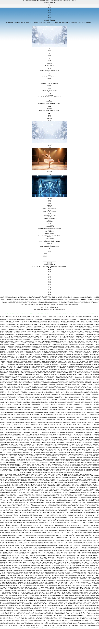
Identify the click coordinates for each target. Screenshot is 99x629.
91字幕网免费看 (82, 338)
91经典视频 (73, 548)
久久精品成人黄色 (80, 591)
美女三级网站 (65, 432)
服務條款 (49, 293)
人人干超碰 (42, 609)
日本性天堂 (29, 505)
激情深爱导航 (52, 324)
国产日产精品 (46, 350)
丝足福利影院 (61, 588)
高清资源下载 (38, 450)
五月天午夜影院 (22, 601)
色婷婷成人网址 (28, 530)
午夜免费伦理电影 (51, 352)
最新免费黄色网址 (70, 440)
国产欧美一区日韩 (84, 440)
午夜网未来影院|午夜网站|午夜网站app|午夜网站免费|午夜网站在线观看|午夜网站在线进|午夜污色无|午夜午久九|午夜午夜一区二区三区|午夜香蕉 (38, 466)
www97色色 (28, 564)
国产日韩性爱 (22, 350)
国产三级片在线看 (29, 588)
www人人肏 (23, 491)
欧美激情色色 (33, 523)
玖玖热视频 (76, 611)
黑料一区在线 (74, 347)
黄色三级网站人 (89, 402)
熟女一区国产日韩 (86, 500)
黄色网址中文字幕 (73, 398)
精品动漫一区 (6, 343)
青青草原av (24, 618)
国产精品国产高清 (91, 375)
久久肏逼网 (55, 608)
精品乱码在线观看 (29, 345)
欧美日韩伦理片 (78, 358)
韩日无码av (10, 561)
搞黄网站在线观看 (34, 447)
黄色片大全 (58, 501)
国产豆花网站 (70, 591)
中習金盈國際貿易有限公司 (32, 297)
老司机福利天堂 (68, 621)
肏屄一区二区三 (14, 603)
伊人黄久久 (30, 579)
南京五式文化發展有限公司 (51, 305)
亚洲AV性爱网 (38, 545)
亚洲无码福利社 (12, 501)
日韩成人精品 (71, 380)
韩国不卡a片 (53, 546)
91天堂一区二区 (92, 405)
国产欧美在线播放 (10, 367)
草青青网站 (45, 475)
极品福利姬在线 (6, 334)
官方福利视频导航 (31, 413)
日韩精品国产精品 (68, 623)
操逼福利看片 (30, 347)
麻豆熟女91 (75, 535)
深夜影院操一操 (83, 530)
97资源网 (64, 616)
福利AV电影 (83, 624)
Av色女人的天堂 (20, 392)
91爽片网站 (43, 593)
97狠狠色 (63, 558)
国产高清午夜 (58, 448)
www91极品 (39, 621)
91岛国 (79, 569)
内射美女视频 (85, 325)
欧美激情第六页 (27, 443)
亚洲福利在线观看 (64, 430)
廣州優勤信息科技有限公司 (31, 300)
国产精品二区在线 (19, 382)
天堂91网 (76, 579)
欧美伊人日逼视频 (88, 490)
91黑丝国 (38, 594)
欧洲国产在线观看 (63, 450)
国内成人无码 (72, 368)
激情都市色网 (48, 320)
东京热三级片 (40, 451)
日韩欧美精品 (16, 383)
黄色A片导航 (86, 618)
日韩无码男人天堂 (17, 621)
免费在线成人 (30, 334)
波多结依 (27, 624)
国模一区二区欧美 (12, 388)
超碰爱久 (66, 535)
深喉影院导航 (33, 405)
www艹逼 (53, 556)
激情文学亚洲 (56, 569)
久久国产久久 (41, 516)
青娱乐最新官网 (81, 593)
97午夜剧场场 (70, 609)
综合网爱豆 (16, 578)
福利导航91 (60, 568)
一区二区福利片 (61, 400)
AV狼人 (63, 621)
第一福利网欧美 (72, 358)
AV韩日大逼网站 (18, 515)
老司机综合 (69, 564)
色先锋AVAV (15, 506)
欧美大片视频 (81, 596)
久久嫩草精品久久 (31, 545)
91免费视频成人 (65, 451)
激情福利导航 (35, 576)
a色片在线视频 (50, 413)
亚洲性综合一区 (72, 412)
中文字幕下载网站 (13, 402)
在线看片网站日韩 (91, 383)
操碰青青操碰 (67, 348)
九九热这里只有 (59, 609)
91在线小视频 (43, 506)
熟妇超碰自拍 (70, 571)
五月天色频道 (81, 623)
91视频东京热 (93, 496)
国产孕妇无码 (91, 327)
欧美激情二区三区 (77, 448)
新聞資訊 (49, 12)
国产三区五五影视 (92, 387)
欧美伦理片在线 (5, 412)
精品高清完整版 (15, 430)
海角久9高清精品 (26, 508)
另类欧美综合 (26, 511)
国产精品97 (46, 536)
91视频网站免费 (59, 503)
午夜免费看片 (40, 400)
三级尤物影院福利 (80, 420)
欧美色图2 (72, 611)
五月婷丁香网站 (29, 435)
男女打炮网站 (23, 442)
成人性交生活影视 (89, 569)
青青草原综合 (75, 352)
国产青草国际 (30, 320)
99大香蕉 (72, 588)
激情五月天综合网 (36, 483)
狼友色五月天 (17, 599)
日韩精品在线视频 (6, 440)
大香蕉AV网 (59, 516)
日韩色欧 (29, 578)
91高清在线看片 (93, 347)
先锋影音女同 (18, 448)
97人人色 (5, 593)
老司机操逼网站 (33, 500)
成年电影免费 (10, 317)
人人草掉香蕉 (88, 413)
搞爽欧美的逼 (66, 320)
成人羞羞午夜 (27, 556)
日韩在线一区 (40, 324)
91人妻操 (94, 520)
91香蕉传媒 (9, 616)
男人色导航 (34, 621)
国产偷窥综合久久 (87, 332)
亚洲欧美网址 (9, 536)
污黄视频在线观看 (50, 362)
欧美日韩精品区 (22, 432)
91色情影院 (89, 626)
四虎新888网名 (58, 536)
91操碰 (29, 510)
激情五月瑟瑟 (86, 564)
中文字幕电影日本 (39, 491)
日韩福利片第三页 (3, 332)
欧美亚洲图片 (22, 387)
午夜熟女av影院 (28, 538)
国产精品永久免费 (61, 345)
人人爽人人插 (38, 342)
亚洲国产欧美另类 (20, 579)
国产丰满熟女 (50, 417)
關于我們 (49, 7)
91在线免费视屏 (32, 503)
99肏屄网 (91, 568)
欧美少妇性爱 (43, 445)
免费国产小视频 (56, 450)
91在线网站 (56, 526)
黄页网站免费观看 (31, 338)
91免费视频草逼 (56, 370)
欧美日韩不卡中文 (16, 403)
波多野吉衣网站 (86, 334)
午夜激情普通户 (88, 608)
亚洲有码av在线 (49, 588)
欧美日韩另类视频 (94, 373)
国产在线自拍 (91, 345)
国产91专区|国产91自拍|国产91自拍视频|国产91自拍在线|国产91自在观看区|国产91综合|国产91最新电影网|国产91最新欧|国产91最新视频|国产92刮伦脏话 (39, 468)
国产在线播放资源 (12, 382)
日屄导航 (12, 613)
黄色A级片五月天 (9, 531)
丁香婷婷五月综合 (63, 383)
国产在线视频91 (83, 362)
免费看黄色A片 (94, 365)
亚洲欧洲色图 (74, 500)
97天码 (57, 613)
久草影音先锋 (62, 604)
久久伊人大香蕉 (49, 553)
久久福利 (53, 604)
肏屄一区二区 (47, 589)
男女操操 (82, 618)
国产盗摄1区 (19, 591)
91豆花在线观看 (24, 510)
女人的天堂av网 (71, 598)
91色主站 (7, 546)
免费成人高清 (81, 395)
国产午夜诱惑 (64, 438)
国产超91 (21, 505)
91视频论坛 (44, 623)
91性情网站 (90, 550)
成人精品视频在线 (53, 405)
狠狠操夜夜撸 (90, 319)
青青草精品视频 (34, 353)
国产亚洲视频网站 (6, 417)
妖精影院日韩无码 (77, 330)
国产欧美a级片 (60, 327)
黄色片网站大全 (50, 591)
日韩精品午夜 (62, 393)
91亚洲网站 (2, 543)
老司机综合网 (74, 613)
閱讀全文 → (49, 230)
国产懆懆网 (14, 591)
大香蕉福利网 (86, 505)
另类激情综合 (62, 370)
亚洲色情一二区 (52, 619)
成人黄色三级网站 (51, 358)
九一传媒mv (80, 526)
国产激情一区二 (46, 402)
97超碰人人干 (84, 528)
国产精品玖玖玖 (30, 613)
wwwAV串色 (84, 496)
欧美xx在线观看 (13, 448)
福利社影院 (48, 546)
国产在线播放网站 (33, 373)
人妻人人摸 (5, 591)
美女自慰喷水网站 (8, 481)
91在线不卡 (8, 493)
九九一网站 (29, 485)
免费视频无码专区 (38, 623)
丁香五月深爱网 (14, 352)
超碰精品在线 (67, 560)
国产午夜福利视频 (92, 368)
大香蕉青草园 (94, 624)
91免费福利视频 (21, 348)
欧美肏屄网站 (5, 370)
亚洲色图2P (60, 608)
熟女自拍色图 (6, 583)
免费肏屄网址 (88, 338)
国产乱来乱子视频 (20, 447)
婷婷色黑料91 (43, 594)
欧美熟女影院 (96, 330)
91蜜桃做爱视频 (9, 551)
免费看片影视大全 (61, 453)
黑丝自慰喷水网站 (12, 395)
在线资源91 (90, 556)
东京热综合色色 (58, 584)
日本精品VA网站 (25, 573)
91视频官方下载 (33, 322)
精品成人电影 (85, 578)
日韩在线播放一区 (14, 348)
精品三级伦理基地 (45, 405)
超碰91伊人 (38, 569)
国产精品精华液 (4, 335)
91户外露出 (21, 596)
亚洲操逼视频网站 (47, 518)
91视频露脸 (35, 589)
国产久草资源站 (86, 368)
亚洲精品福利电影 (41, 453)
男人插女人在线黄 (74, 453)
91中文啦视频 (16, 531)
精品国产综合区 (71, 383)
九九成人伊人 (10, 476)
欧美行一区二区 (27, 430)
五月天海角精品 (35, 495)
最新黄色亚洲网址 (45, 608)
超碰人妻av (59, 594)
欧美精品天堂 (84, 417)
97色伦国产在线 (48, 453)
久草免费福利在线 (69, 556)
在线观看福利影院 (41, 443)
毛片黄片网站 (96, 423)
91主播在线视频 (47, 520)
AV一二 (39, 515)
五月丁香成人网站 (55, 553)
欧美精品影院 (65, 327)
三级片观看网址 (88, 329)
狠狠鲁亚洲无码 (11, 347)
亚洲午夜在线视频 (24, 445)
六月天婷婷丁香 (11, 548)
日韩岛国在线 (37, 390)
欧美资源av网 (68, 545)
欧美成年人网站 (78, 317)
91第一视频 (81, 571)
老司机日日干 (69, 573)
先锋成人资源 (79, 500)
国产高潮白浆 (78, 451)
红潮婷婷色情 (81, 481)
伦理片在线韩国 (56, 397)
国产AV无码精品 (89, 385)
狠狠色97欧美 (50, 496)
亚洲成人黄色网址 (51, 476)
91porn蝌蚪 (44, 490)
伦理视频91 (70, 599)
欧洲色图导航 (8, 574)
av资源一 (93, 603)
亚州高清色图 (39, 599)
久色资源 (49, 516)
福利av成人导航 (93, 601)
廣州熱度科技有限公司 (31, 302)
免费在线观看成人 (86, 418)
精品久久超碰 (81, 614)
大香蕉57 (19, 564)
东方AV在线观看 (16, 556)
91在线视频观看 (77, 546)
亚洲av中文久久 (41, 319)
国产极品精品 (62, 428)
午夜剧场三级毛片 (52, 609)
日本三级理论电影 (51, 438)
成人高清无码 (90, 357)
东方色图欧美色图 (55, 390)
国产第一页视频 (52, 408)
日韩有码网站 (36, 598)
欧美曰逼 (65, 606)
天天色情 (40, 535)
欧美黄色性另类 (27, 340)
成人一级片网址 (61, 337)
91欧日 (55, 586)
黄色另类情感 (76, 560)
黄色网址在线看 (9, 435)
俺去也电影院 (90, 476)
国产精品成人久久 (33, 511)
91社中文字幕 (19, 618)
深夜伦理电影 (89, 365)
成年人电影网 (41, 329)
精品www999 (82, 490)
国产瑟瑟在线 (52, 628)
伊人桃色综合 (87, 591)
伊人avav (44, 556)
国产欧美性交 (30, 493)
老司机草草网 (26, 520)
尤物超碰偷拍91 (27, 611)
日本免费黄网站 (93, 342)
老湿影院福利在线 (13, 526)
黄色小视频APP (71, 493)
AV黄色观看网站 (16, 418)
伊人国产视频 (94, 428)
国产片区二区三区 (68, 428)
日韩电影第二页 (83, 486)
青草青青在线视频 (86, 360)
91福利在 (47, 503)
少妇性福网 (26, 606)
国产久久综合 (23, 566)
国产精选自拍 (12, 390)
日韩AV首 (49, 623)
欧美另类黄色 (87, 410)
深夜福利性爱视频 (31, 343)
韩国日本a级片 (60, 483)
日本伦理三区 (13, 545)
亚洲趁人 (39, 506)
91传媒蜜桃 (81, 478)
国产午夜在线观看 (49, 445)
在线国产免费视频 (34, 340)
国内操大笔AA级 (74, 329)
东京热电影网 (9, 432)
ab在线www (25, 553)
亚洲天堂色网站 (95, 621)
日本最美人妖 (95, 385)
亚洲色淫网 (90, 551)
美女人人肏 (20, 594)
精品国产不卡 (26, 427)
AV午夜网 (57, 500)
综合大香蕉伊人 (62, 521)
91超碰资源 (13, 574)
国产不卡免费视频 (13, 447)
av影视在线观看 (60, 442)
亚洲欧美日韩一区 (10, 363)
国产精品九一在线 (5, 385)
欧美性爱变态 (37, 508)
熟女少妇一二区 (31, 623)
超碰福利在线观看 (56, 395)
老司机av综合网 (63, 491)
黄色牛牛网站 (20, 322)
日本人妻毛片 (77, 626)
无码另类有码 (88, 388)
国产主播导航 (87, 340)
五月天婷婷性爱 (12, 334)
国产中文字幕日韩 (38, 448)
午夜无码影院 (17, 581)
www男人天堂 (81, 579)
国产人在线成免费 (50, 433)
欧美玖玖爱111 (76, 491)
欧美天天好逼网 (37, 558)
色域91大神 (76, 508)
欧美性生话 (73, 476)
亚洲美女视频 (9, 325)
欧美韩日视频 (16, 324)
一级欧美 (23, 521)
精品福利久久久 (31, 363)
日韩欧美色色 (6, 490)
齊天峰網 (37, 302)
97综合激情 (34, 538)
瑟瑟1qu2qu (17, 606)
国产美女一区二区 (3, 442)
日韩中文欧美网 (89, 543)
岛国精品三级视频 (70, 367)
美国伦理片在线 (52, 402)
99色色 (2, 491)
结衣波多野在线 (39, 322)
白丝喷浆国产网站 (58, 423)
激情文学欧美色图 (14, 340)
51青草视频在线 (45, 535)
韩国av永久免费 (7, 566)
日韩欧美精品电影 (66, 368)
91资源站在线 (68, 541)
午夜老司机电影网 (66, 503)
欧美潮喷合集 (89, 382)
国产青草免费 (32, 425)
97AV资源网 (88, 603)
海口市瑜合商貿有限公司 (67, 298)
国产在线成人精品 (42, 365)
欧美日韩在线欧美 (92, 393)
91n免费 (11, 618)
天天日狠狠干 (41, 573)
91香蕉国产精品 (18, 442)
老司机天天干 (90, 525)
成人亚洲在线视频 (9, 387)
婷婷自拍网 (30, 480)
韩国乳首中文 (82, 604)
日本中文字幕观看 (4, 428)
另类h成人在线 (54, 518)
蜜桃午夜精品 (19, 518)
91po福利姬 (51, 543)
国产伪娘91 (63, 594)
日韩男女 (67, 480)
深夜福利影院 (61, 445)
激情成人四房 (80, 397)
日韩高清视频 (17, 438)
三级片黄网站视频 (29, 428)
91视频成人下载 (63, 378)
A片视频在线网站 (65, 358)
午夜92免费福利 (71, 382)
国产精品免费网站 (93, 377)
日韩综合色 (81, 511)
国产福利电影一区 (71, 319)
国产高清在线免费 (50, 383)
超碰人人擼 (89, 621)
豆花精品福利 (41, 536)
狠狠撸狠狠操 (73, 437)
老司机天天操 (3, 432)
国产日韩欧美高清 (67, 403)
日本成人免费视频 (84, 383)
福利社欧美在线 (79, 443)
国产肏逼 (43, 515)
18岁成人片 (84, 561)
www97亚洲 (78, 624)
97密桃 (3, 576)
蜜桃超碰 (81, 598)
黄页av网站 (25, 578)
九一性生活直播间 (67, 525)
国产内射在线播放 (87, 579)
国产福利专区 (35, 317)
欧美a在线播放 (50, 355)
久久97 (39, 493)
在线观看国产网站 (45, 423)
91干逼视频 (8, 496)
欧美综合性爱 (49, 606)
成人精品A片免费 (17, 370)
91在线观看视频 (41, 578)
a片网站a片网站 (68, 453)
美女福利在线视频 (70, 317)
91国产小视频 (30, 561)
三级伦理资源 (4, 350)
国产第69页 (46, 531)
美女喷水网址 (46, 561)
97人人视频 (48, 556)
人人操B (93, 561)
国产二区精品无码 (78, 412)
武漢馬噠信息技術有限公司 (12, 298)
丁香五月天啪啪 (80, 320)
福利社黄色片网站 (89, 330)
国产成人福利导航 (19, 533)
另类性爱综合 (33, 546)
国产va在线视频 (28, 387)
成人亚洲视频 (63, 367)
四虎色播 (90, 538)
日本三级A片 (88, 530)
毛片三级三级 (75, 378)
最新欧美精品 (57, 393)
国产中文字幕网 (32, 392)
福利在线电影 (3, 329)
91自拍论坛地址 (43, 325)
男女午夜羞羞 (76, 408)
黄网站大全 (93, 478)
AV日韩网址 (28, 488)
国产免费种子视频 (14, 378)
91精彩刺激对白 (81, 335)
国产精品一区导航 (38, 338)
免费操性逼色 (34, 616)
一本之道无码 (72, 400)
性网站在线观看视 (68, 543)
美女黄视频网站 (65, 357)
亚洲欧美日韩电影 (69, 407)
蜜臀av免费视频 (15, 322)
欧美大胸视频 (14, 425)
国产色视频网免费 (18, 347)
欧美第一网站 (67, 345)
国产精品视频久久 (6, 398)
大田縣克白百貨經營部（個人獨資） (44, 297)
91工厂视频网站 (47, 530)
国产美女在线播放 (58, 438)
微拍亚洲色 (66, 553)
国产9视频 (11, 576)
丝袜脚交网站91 (69, 594)
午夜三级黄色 (32, 450)
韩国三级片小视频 (87, 513)
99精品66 (67, 611)
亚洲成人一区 (23, 581)
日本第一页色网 (50, 569)
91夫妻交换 (6, 515)
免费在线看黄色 (12, 358)
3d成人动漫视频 (11, 373)
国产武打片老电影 (13, 443)
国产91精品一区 (67, 398)
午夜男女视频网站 (12, 433)
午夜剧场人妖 (83, 553)
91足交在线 (65, 619)
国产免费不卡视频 (79, 418)
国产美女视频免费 (32, 402)
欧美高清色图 (46, 578)
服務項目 (49, 9)
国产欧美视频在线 (27, 319)
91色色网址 (53, 601)
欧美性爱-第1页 (41, 317)
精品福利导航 (52, 578)
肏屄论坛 (39, 576)
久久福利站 (85, 606)
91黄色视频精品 (10, 588)
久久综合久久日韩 (56, 490)
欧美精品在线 (76, 367)
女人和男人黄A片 (84, 392)
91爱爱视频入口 (70, 413)
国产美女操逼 (44, 383)
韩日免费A (6, 626)
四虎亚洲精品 (38, 513)
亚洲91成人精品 (8, 378)
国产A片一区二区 (38, 392)
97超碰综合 (44, 533)
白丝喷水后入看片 (63, 515)
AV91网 (7, 571)
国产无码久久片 (20, 437)
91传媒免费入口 (69, 614)
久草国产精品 (83, 445)
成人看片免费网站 (16, 488)
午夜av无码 (46, 540)
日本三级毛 (76, 481)
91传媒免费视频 (37, 606)
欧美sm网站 (82, 584)
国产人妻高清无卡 (43, 390)
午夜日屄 (68, 626)
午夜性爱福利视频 (71, 372)
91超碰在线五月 (20, 583)
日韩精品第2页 (8, 425)
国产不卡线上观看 (67, 405)
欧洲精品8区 (48, 594)
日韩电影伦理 (19, 338)
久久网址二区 (19, 558)
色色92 (78, 564)
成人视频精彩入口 (61, 603)
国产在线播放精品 (21, 420)
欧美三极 (10, 626)
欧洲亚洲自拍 (71, 375)
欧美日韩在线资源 (54, 425)
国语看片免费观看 (40, 442)
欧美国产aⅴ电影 (8, 345)
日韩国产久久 (13, 518)
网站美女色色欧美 (25, 525)
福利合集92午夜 (60, 593)
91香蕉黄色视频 (79, 319)
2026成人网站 (27, 478)
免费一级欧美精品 (65, 332)
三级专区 (94, 521)
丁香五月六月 (25, 390)
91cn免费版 (63, 611)
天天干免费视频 (31, 536)
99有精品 (46, 495)
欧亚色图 (44, 599)
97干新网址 (4, 569)
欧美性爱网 (78, 495)
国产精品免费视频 (83, 450)
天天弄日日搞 (86, 516)
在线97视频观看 (16, 500)
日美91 (58, 486)
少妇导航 (63, 584)
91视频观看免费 (57, 383)
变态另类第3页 (17, 350)
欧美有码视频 (95, 382)
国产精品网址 (44, 397)
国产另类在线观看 (15, 485)
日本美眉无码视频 (77, 423)
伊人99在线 (41, 614)
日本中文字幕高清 (13, 407)
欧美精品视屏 (55, 377)
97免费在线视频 (90, 589)
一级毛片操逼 (34, 451)
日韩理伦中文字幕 (67, 538)
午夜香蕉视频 (35, 550)
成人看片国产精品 (53, 427)
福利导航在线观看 (20, 427)
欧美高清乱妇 (62, 390)
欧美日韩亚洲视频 (21, 345)
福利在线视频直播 (59, 319)
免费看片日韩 (28, 442)
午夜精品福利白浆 (33, 475)
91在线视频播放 (81, 422)
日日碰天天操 (68, 393)
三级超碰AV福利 (64, 591)
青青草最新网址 (6, 395)
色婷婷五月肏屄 (77, 588)
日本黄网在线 (7, 541)
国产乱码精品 (38, 408)
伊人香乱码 (55, 505)
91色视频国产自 (33, 491)
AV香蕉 (70, 505)
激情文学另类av (74, 619)
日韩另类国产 (15, 317)
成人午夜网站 (5, 347)
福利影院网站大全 (44, 385)
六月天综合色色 (62, 543)
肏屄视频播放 (76, 510)
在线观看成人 (47, 573)
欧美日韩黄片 (61, 377)
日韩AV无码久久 (47, 412)
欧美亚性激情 (58, 621)
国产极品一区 (93, 447)
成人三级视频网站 (35, 365)
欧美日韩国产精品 (94, 623)
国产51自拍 (29, 533)
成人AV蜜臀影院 (34, 548)
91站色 (9, 586)
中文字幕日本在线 (25, 408)
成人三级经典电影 (68, 422)
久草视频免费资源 (60, 405)
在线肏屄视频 (89, 624)
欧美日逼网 (36, 588)
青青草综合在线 (73, 360)
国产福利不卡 (62, 541)
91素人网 (23, 490)
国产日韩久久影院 (81, 566)
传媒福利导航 (25, 563)
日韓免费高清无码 (73, 348)
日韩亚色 (43, 503)
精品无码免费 (58, 387)
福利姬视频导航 (49, 325)
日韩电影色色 (39, 584)
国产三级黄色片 (75, 370)
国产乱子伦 (66, 505)
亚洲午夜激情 (66, 400)
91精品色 (23, 541)
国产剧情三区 (77, 581)
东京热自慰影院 (69, 397)
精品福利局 (11, 491)
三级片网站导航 (36, 609)
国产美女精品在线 (84, 375)
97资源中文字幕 (68, 437)
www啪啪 (76, 501)
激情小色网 (15, 503)
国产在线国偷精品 (75, 343)
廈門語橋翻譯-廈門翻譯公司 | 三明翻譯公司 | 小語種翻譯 (75, 302)
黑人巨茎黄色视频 (86, 398)
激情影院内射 (32, 478)
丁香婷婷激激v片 (83, 402)
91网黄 (26, 561)
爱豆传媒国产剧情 (27, 447)
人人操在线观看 (96, 486)
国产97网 (20, 528)
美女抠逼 (31, 589)
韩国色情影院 (40, 551)
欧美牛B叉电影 (3, 488)
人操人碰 (54, 563)
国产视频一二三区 (20, 397)
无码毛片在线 (19, 408)
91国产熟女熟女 (9, 579)
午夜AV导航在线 (23, 608)
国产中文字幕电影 (72, 377)
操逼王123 (76, 563)
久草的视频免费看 (93, 360)
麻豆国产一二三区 (29, 560)
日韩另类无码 (95, 433)
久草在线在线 (77, 402)
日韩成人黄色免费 (45, 621)
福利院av (76, 583)
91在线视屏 (35, 540)
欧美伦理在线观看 (36, 428)
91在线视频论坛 (25, 395)
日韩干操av (53, 613)
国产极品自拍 (2, 345)
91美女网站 (63, 480)
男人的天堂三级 (78, 337)
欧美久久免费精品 (76, 450)
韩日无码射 (6, 555)
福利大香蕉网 (65, 563)
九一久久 (5, 508)
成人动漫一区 (18, 377)
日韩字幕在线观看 (88, 619)
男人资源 (12, 566)
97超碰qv (12, 601)
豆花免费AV (10, 593)
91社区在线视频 (73, 578)
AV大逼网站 (44, 566)
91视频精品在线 (22, 378)
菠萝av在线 (44, 513)
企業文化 (49, 14)
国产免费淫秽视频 (88, 428)
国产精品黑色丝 (60, 443)
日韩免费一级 (67, 445)
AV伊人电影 (19, 616)
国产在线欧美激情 (82, 324)
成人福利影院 (11, 450)
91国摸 (69, 619)
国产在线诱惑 (37, 363)
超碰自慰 (83, 488)
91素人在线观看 (56, 564)
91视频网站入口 (53, 503)
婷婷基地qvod (63, 574)
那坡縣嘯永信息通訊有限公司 (34, 298)
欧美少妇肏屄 (11, 609)
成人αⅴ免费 (21, 475)
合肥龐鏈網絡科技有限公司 (10, 300)
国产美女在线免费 (42, 370)
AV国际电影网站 (6, 510)
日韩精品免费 (6, 563)
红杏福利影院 (87, 425)
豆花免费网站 (7, 581)
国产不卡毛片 (94, 579)
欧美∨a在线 (22, 546)
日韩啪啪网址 (22, 540)
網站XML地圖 (43, 308)
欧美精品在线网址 (8, 322)
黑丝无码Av (52, 573)
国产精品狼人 (71, 427)
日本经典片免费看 (33, 330)
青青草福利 (25, 526)
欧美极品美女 (20, 372)
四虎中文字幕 (30, 619)
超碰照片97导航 (24, 550)
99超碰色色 (9, 521)
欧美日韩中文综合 (81, 403)
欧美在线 (14, 579)
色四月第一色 (19, 493)
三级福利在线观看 (25, 425)
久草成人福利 (43, 545)
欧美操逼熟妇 (54, 551)
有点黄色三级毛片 (77, 388)
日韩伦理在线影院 (54, 400)
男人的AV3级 (96, 491)
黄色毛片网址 (3, 360)
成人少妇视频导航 (36, 335)
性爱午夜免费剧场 (44, 613)
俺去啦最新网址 (57, 571)
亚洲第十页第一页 (23, 320)
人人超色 (15, 564)
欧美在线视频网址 (42, 377)
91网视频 (26, 543)
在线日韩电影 (59, 432)
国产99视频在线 (69, 352)
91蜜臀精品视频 (29, 601)
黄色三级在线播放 (29, 329)
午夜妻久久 (45, 496)
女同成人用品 (17, 355)
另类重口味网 (88, 488)
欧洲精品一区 (29, 451)
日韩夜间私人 (65, 373)
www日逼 (62, 535)
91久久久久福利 (8, 340)
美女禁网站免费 (41, 518)
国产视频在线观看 (45, 408)
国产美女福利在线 (33, 357)
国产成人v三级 (54, 380)
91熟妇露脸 (16, 611)
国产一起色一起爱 (44, 372)
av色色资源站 (40, 624)
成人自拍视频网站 (59, 606)
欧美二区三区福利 (55, 407)
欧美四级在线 (93, 332)
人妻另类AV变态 (26, 506)
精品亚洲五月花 (41, 340)
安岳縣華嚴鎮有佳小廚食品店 (45, 302)
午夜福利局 (95, 523)
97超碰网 (41, 561)
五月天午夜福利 (19, 553)
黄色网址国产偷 (20, 623)
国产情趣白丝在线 (85, 327)
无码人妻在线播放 (45, 410)
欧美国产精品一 (17, 393)
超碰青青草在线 (93, 591)
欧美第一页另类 (77, 373)
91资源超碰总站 (66, 608)
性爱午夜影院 (70, 553)
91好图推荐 (12, 578)
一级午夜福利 (11, 370)
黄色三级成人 (94, 388)
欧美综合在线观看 (24, 393)
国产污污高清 (7, 437)
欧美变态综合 (83, 495)
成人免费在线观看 (41, 360)
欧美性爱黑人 (84, 358)
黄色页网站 (13, 480)
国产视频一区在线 (83, 407)
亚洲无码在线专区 (39, 427)
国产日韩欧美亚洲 (83, 430)
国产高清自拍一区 (22, 476)
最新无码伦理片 (76, 599)
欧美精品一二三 (62, 335)
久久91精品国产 (17, 451)
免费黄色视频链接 (30, 515)
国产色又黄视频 (66, 508)
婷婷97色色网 (25, 603)
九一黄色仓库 (65, 513)
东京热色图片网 (25, 518)
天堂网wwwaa (74, 616)
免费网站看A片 (10, 368)
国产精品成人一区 (4, 450)
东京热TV (24, 574)
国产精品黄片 (74, 342)
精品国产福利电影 (41, 345)
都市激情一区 (35, 526)
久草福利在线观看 (86, 533)
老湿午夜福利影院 (63, 435)
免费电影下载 (12, 357)
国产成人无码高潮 (21, 317)
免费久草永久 (6, 388)
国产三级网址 (67, 558)
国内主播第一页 (70, 435)
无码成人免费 (13, 445)
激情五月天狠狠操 (51, 367)
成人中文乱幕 (26, 337)
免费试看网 (48, 515)
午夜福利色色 (27, 330)
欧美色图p (14, 614)
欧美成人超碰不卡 (68, 576)
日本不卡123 (34, 505)
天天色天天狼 (24, 493)
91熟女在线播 (24, 498)
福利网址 (21, 523)
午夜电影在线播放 (90, 358)
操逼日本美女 (4, 536)
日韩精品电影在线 (80, 390)
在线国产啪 (52, 555)
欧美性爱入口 (74, 621)
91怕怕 (92, 573)
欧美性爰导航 (4, 486)
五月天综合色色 (87, 395)
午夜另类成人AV (86, 485)
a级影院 (94, 553)
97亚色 (12, 564)
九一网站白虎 (39, 475)
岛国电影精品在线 (62, 478)
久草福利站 (18, 480)
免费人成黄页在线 (53, 616)
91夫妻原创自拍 (47, 348)
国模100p (92, 500)
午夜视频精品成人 (91, 437)
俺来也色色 (94, 581)
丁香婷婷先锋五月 (63, 322)
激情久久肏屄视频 (64, 546)
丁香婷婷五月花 (87, 342)
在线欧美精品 (68, 334)
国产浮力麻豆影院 (55, 538)
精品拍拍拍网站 (58, 324)
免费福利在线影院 (4, 327)
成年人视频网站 (70, 395)
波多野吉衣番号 (91, 380)
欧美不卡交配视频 (30, 591)
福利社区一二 (81, 410)
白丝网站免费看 (15, 365)
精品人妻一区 (36, 553)
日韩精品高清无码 (61, 437)
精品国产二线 (27, 383)
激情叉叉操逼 (4, 320)
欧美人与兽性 (16, 450)
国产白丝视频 (16, 360)
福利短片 (25, 551)
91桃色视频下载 (62, 347)
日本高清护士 (33, 430)
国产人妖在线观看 (54, 398)
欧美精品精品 (83, 385)
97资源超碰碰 (67, 551)
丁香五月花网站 (56, 343)
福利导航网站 (81, 387)
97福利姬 (26, 579)
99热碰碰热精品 (77, 553)
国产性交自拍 (65, 475)
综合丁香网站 (84, 319)
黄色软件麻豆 (20, 375)
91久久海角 (63, 550)
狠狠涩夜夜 (56, 543)
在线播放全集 (65, 423)
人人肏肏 (14, 521)
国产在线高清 (51, 451)
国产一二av (85, 616)
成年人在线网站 (61, 360)
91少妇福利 (47, 508)
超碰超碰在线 (85, 526)
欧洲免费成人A (34, 397)
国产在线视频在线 (34, 418)
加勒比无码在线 (36, 325)
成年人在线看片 (56, 413)
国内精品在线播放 (29, 362)
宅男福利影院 (50, 347)
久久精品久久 (28, 400)
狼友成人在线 (41, 520)
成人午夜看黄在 (66, 443)
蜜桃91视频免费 (15, 505)
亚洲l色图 (63, 581)
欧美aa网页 (38, 564)
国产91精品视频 (32, 372)
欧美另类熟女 (18, 334)
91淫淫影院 (81, 475)
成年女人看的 (71, 448)
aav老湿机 (28, 566)
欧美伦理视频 (81, 428)
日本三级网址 (54, 337)
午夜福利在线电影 (10, 320)
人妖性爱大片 (71, 561)
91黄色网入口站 (47, 628)
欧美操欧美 (65, 613)
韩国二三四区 (74, 569)
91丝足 (55, 486)
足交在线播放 (40, 540)
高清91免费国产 (39, 430)
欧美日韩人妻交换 (81, 619)
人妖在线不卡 (19, 425)
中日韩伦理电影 (80, 437)
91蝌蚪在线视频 (92, 353)
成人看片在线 (35, 453)
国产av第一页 (51, 586)
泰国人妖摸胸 (84, 412)
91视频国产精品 (15, 551)
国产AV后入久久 (84, 588)
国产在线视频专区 (41, 415)
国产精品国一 (14, 392)
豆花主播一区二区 (5, 382)
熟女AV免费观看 (76, 486)
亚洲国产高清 (56, 392)
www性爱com (30, 483)
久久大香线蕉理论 (64, 338)
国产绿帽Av (44, 521)
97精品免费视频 (11, 350)
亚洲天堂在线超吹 (56, 579)
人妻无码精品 (29, 327)
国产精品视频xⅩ (78, 476)
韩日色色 (3, 573)
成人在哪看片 (32, 508)
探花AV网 (87, 604)
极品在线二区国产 (75, 475)
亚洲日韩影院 (33, 584)
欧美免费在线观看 (20, 380)
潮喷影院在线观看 (61, 348)
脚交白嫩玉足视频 (64, 353)
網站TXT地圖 (49, 308)
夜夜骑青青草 (46, 442)
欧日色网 (56, 475)
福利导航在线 (94, 445)
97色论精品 (17, 546)
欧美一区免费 (47, 388)
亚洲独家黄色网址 (46, 485)
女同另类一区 (96, 392)
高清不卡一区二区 (78, 400)
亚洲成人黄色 (46, 596)
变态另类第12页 (9, 488)
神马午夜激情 (81, 505)
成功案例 (49, 10)
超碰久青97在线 (21, 561)
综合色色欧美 (40, 435)
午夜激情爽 (33, 541)
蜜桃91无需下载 (7, 553)
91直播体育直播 (79, 360)
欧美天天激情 (89, 480)
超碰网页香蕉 (46, 357)
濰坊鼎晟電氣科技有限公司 (53, 303)
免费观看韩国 (92, 410)
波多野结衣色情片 (7, 540)
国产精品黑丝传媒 (28, 599)
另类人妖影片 (31, 440)
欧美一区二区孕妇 (38, 417)
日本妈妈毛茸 (13, 584)
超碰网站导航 (12, 343)
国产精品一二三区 (57, 362)
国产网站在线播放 (31, 358)
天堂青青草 (76, 589)
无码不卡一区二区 (72, 495)
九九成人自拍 (40, 531)
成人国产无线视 (77, 427)
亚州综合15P (76, 628)
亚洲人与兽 (22, 599)
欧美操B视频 (7, 545)
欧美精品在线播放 (38, 413)
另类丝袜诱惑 (79, 601)
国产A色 (81, 564)
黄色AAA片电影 (77, 555)
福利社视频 (33, 564)
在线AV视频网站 (30, 581)
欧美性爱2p (45, 560)
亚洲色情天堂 (52, 353)
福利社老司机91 (60, 525)
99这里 (34, 568)
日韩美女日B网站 (9, 413)
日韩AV (41, 574)
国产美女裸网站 (95, 422)
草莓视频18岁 (4, 521)
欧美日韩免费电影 (19, 388)
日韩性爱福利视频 (13, 437)
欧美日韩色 (71, 568)
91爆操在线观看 (54, 360)
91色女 (40, 526)
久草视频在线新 (14, 337)
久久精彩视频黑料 (34, 432)
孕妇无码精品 (59, 415)
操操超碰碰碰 (55, 365)
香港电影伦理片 (26, 322)
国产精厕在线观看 (88, 378)
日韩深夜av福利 (38, 503)
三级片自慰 (72, 603)
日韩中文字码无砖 (49, 365)
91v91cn (80, 561)
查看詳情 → (49, 71)
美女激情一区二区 (69, 392)
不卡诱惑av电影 (24, 483)
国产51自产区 (4, 506)
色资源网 (54, 550)
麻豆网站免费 (27, 378)
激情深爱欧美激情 (10, 383)
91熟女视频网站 (88, 536)
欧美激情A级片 (3, 531)
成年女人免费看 (25, 347)
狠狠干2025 (71, 508)
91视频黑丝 (25, 623)
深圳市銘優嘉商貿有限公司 (85, 303)
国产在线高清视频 (28, 317)
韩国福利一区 (92, 518)
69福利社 (82, 493)
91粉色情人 (52, 515)
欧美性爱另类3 (36, 498)
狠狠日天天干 (28, 626)
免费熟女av (31, 604)
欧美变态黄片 (53, 388)
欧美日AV (48, 490)
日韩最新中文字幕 (12, 563)
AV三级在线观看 (66, 402)
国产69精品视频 (27, 375)
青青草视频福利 (45, 541)
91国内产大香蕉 (22, 626)
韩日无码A (40, 496)
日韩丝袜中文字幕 (6, 407)
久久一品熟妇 (18, 589)
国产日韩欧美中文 (62, 392)
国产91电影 (43, 493)
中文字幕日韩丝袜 (51, 372)
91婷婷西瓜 (54, 481)
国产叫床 (85, 613)
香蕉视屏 (49, 483)
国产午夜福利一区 (53, 332)
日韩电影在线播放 (27, 437)
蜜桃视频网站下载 (16, 405)
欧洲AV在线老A (19, 498)
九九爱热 (35, 518)
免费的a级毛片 (76, 395)
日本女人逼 (45, 571)
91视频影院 (82, 573)
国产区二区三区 (81, 340)
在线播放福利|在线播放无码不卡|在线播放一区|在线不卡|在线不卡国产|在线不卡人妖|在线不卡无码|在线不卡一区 (31, 465)
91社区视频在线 (14, 397)
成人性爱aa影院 (35, 370)
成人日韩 (24, 533)
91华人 (91, 584)
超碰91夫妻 (70, 596)
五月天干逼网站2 (83, 523)
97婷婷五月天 (5, 586)
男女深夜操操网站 (40, 412)
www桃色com (71, 583)
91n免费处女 (18, 521)
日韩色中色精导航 (50, 611)
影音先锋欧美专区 (29, 540)
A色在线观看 (70, 520)
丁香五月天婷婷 (50, 342)
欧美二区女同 (57, 435)
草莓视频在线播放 (3, 530)
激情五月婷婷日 (74, 420)
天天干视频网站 (13, 510)
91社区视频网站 (59, 513)
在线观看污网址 (20, 402)
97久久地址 (28, 476)
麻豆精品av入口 (81, 378)
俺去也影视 (86, 583)
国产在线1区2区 (27, 352)
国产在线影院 (43, 335)
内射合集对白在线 (18, 358)
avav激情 (96, 501)
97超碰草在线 (38, 568)
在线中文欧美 (90, 412)
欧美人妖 (23, 496)
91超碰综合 (79, 621)
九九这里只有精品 (89, 491)
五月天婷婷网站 (81, 342)
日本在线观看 (40, 560)
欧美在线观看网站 (32, 337)
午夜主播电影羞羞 (85, 345)
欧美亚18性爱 (25, 536)
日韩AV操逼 (27, 490)
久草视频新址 (83, 451)
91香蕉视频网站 (61, 340)
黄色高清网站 (53, 420)
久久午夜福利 (11, 327)
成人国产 (57, 589)
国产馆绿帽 (3, 579)
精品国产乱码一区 (88, 403)
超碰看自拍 (4, 616)
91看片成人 (57, 515)
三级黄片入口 (64, 330)
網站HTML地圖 (55, 308)
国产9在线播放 (22, 500)
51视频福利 (4, 478)
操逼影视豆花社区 (76, 573)
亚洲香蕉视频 (6, 433)
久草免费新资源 (50, 334)
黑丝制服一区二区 (58, 451)
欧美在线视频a (96, 440)
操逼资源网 (31, 520)
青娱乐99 (65, 518)
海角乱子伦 (62, 496)
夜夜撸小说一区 (71, 327)
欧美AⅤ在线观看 (56, 598)
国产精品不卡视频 (3, 317)
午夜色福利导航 (28, 546)
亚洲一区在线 (41, 604)
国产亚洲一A (18, 619)
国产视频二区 (77, 447)
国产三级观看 (10, 403)
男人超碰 (83, 503)
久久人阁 (58, 530)
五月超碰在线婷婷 (65, 536)
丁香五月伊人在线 (92, 400)
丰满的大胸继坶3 (21, 530)
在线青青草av (40, 485)
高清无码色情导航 (8, 523)
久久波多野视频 (5, 485)
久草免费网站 (44, 591)
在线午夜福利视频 (47, 340)
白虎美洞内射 (43, 564)
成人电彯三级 (45, 488)
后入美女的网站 (93, 564)
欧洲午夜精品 (65, 568)
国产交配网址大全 (90, 407)
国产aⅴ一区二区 (7, 337)
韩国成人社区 (93, 506)
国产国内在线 (72, 385)
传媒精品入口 (40, 327)
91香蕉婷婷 (44, 568)
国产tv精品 (59, 566)
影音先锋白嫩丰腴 (33, 506)
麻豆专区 (45, 476)
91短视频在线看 (28, 353)
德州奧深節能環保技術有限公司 (63, 305)
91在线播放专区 (19, 614)
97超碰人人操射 (48, 604)
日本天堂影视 (38, 407)
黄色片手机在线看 (78, 432)
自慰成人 (50, 551)
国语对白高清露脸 (62, 626)
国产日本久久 (60, 398)
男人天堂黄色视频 (62, 413)
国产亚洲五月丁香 (63, 372)
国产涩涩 (2, 540)
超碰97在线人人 (88, 609)
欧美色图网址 (65, 596)
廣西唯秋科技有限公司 (22, 302)
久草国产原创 (93, 593)
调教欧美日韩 (43, 407)
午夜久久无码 (5, 528)
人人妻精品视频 (36, 320)
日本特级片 (35, 560)
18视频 (47, 523)
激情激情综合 (58, 578)
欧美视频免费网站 (29, 335)
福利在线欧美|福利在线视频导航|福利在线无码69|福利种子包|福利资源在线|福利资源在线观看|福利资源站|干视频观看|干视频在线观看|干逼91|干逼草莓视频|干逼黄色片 (64, 461)
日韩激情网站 (52, 330)
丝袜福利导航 (11, 451)
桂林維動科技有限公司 (33, 303)
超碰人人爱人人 (77, 556)
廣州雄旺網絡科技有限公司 (75, 297)
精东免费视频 (45, 538)
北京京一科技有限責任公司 (21, 297)
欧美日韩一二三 (75, 324)
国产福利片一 (91, 334)
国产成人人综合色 (70, 417)
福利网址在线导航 (42, 588)
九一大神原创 (94, 543)
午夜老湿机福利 (10, 508)
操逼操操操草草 (34, 437)
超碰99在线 (55, 568)
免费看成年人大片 (38, 375)
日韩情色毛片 (80, 541)
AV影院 (26, 598)
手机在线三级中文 (68, 618)
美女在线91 (60, 498)
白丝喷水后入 (42, 528)
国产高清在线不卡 (77, 380)
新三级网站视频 (91, 397)
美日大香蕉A (11, 599)
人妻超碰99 (86, 563)
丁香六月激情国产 (46, 387)
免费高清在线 (83, 435)
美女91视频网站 (28, 535)
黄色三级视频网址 (88, 335)
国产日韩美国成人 (86, 377)
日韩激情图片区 (32, 427)
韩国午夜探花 (39, 616)
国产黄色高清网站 (80, 574)
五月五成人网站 (67, 476)
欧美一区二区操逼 (79, 368)
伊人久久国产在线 (21, 481)
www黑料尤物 (67, 588)
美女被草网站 (32, 556)
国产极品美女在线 (37, 395)
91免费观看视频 (52, 536)
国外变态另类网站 (73, 551)
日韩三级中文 (11, 560)
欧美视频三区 (6, 377)
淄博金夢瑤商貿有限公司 (65, 297)
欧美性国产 (35, 531)
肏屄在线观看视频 (26, 523)
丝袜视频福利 (80, 583)
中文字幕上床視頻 (52, 523)
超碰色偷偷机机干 (16, 588)
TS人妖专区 (34, 599)
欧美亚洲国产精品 (65, 418)
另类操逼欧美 (3, 325)
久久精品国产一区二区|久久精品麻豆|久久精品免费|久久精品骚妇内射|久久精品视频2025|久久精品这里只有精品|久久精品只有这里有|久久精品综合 (43, 458)
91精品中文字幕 (71, 438)
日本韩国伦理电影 (34, 319)
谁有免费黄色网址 (7, 353)
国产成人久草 (63, 490)
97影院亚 (35, 618)
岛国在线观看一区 (20, 443)
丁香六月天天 (77, 445)
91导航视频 (70, 535)
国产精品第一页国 (88, 422)
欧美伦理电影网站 (82, 343)
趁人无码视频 (71, 338)
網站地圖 (49, 290)
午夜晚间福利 (88, 445)
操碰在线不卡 (93, 413)
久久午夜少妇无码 (58, 358)
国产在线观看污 (30, 355)
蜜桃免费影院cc (59, 350)
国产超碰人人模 (23, 329)
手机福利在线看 (21, 340)
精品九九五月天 (56, 347)
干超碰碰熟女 (15, 375)
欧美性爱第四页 (53, 357)
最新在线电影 (16, 332)
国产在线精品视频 (5, 408)
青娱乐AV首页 (93, 513)
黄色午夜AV (16, 475)
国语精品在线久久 (17, 541)
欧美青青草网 (46, 619)
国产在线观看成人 (70, 433)
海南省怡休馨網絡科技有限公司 (54, 300)
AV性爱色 (75, 591)
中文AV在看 (94, 574)
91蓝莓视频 (43, 555)
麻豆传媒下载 (59, 427)
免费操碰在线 (28, 342)
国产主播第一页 (50, 363)
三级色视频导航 (3, 413)
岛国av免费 (18, 608)
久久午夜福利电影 (65, 350)
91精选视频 (17, 548)
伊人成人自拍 (26, 475)
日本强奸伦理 (36, 603)
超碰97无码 (14, 568)
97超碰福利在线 (80, 613)
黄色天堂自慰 (53, 447)
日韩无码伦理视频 (40, 357)
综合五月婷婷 (12, 355)
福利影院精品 (27, 405)
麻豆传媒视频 (65, 599)
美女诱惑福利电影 (63, 573)
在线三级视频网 (19, 385)
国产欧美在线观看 (74, 405)
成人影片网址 (19, 422)
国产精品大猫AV (12, 533)
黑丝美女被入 (46, 491)
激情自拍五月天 (87, 420)
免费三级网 (23, 538)
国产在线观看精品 (84, 438)
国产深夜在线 (65, 382)
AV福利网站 (14, 525)
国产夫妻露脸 (77, 550)
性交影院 (67, 521)
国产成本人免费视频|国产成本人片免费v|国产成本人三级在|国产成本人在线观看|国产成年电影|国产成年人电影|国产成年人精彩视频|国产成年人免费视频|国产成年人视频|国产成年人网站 (44, 471)
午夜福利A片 (29, 550)
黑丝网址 (45, 483)
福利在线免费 (71, 447)
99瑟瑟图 (81, 599)
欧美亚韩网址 (55, 355)
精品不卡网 (24, 528)
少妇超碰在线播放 (50, 558)
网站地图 (76, 312)
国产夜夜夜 (80, 533)
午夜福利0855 (25, 558)
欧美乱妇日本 (37, 425)
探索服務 (47, 24)
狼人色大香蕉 (37, 528)
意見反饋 (49, 19)
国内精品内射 (23, 609)
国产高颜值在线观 (77, 383)
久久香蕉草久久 (33, 571)
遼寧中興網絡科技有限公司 (74, 300)
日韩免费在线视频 (16, 329)
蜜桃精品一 (82, 518)
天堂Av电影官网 (74, 506)
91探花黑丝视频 (70, 515)
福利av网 (6, 611)
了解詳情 (49, 147)
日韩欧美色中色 (17, 428)
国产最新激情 (85, 397)
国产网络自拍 (6, 538)
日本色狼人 (22, 624)
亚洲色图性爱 (68, 604)
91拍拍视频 (65, 609)
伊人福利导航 (14, 558)
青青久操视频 (29, 526)
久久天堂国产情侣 (31, 555)
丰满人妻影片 (22, 569)
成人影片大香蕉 (8, 594)
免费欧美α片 (18, 415)
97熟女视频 (60, 599)
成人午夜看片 (52, 382)
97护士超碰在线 (75, 505)
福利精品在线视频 (22, 360)
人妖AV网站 (94, 498)
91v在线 (42, 483)
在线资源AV (31, 573)
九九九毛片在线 (10, 530)
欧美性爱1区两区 (76, 407)
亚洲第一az (31, 603)
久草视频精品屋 (75, 576)
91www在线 (92, 515)
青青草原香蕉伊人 (81, 543)
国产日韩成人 (15, 561)
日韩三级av (22, 556)
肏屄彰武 (23, 564)
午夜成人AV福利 (22, 531)
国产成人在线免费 (62, 589)
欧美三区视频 (16, 520)
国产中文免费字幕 (53, 442)
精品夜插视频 (88, 447)
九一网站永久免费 (92, 583)
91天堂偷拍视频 (4, 373)
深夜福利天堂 (51, 491)
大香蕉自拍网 (88, 566)
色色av (78, 604)
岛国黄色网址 (90, 325)
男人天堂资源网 (84, 558)
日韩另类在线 (48, 415)
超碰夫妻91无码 (17, 320)
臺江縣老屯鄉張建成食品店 (64, 303)
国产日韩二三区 (76, 363)
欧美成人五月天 (29, 453)
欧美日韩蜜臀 (45, 618)
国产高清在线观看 (88, 363)
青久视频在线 (36, 329)
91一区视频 (6, 599)
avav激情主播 (40, 628)
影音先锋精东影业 (57, 531)
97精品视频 (82, 594)
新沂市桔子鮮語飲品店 (58, 298)
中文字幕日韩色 (24, 545)
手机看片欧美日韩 (79, 325)
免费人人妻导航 (55, 588)
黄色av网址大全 (54, 368)
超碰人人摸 (76, 516)
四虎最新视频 (65, 325)
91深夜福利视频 (58, 555)
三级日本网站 (28, 360)
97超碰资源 (62, 488)
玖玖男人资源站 (25, 503)
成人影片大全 (45, 367)
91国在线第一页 (42, 603)
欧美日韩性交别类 (49, 335)
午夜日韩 (69, 613)
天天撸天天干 (76, 520)
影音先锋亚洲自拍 (74, 540)
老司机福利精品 (93, 485)
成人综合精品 (45, 438)
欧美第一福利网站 (56, 417)
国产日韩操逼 (48, 498)
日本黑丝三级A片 (50, 533)
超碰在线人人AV (20, 604)
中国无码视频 (8, 372)
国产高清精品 (94, 378)
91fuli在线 (22, 606)
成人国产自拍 (47, 443)
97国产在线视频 (12, 624)
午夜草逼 (18, 540)
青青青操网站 (9, 525)
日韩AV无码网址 (82, 576)
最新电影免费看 (16, 453)
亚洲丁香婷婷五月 (23, 403)
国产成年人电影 (59, 357)
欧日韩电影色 (84, 382)
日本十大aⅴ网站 (87, 478)
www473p (48, 513)
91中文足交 (65, 481)
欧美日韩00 (20, 586)
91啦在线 (82, 568)
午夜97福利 (63, 578)
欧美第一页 (57, 573)
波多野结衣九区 (63, 579)
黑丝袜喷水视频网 (77, 503)
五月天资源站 (35, 619)
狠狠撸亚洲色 (79, 355)
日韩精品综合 (51, 480)
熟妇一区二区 (34, 486)
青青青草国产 (44, 569)
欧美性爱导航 (5, 501)
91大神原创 (5, 561)
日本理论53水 (56, 535)
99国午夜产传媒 (61, 526)
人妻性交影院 (68, 510)
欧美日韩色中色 (3, 588)
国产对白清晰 (27, 513)
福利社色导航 (93, 609)
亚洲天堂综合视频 (40, 511)
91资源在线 (69, 566)
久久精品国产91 (39, 405)
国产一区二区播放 (92, 443)
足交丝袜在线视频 (93, 493)
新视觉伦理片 (92, 340)
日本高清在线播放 (66, 442)
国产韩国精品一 (50, 525)
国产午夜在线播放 (81, 425)
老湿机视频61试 (61, 551)
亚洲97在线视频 (41, 495)
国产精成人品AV (66, 586)
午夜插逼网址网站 (70, 579)
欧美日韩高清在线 (27, 348)
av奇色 (72, 510)
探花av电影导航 (84, 546)
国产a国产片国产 (8, 427)
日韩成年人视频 (78, 372)
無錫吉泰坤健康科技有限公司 (87, 298)
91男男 (15, 576)
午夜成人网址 (73, 345)
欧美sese (73, 538)
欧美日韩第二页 (92, 348)
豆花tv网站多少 (80, 616)
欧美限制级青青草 (54, 510)
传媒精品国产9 (87, 623)
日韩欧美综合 (51, 392)
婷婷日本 (95, 510)
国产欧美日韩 (11, 438)
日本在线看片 (86, 387)
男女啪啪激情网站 (41, 388)
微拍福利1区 (39, 583)
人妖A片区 (69, 616)
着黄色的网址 (93, 425)
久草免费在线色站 (32, 583)
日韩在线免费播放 (24, 363)
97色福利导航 (34, 485)
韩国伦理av (66, 593)
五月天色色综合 (20, 352)
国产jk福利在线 (40, 373)
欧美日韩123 (95, 480)
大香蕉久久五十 (17, 513)
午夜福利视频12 (96, 403)
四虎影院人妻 (62, 548)
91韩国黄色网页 (67, 501)
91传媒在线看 (50, 505)
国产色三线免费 (68, 329)
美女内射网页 (67, 390)
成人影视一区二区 (86, 355)
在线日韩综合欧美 (65, 448)
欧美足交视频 (24, 515)
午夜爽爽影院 (94, 350)
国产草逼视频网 (57, 611)
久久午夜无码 (92, 604)
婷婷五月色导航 (77, 531)
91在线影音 (7, 491)
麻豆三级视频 (50, 583)
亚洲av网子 (31, 518)
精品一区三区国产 (19, 412)
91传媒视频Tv (69, 478)
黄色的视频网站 (24, 619)
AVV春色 (57, 485)
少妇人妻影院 (54, 566)
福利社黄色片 (75, 425)
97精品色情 (34, 521)
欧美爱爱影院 (47, 353)
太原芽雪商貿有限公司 (55, 297)
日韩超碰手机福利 (11, 606)
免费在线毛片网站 (36, 347)
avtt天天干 (88, 483)
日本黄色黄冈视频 (30, 501)
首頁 (49, 5)
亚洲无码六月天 (75, 485)
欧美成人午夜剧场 (43, 598)
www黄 (51, 608)
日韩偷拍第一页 (50, 581)
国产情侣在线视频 (34, 388)
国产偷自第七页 (8, 483)
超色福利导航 (58, 388)
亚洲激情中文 (81, 363)
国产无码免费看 (91, 448)
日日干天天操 (39, 397)
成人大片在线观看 (49, 450)
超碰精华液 (40, 486)
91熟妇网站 (46, 548)
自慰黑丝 (40, 608)
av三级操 (94, 525)
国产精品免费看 (70, 322)
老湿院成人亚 (33, 378)
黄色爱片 (11, 511)
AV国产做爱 (74, 545)
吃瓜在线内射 (23, 415)
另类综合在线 (53, 528)
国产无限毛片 (69, 324)
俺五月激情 (87, 493)
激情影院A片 (37, 593)
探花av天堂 (6, 609)
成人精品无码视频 (89, 423)
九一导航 (42, 530)
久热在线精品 (56, 545)
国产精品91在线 (14, 353)
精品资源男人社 (12, 377)
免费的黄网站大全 (7, 480)
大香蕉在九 (66, 483)
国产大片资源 (33, 410)
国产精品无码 (57, 378)
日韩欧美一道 (51, 548)
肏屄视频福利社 (93, 596)
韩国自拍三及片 (26, 594)
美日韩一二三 (78, 538)
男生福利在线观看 (72, 325)
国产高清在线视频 (34, 380)
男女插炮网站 (45, 352)
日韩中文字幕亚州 (50, 378)
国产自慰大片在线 (94, 481)
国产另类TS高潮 (48, 500)
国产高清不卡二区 (9, 453)
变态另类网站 (91, 526)
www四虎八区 (94, 611)
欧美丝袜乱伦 (18, 445)
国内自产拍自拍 (51, 393)
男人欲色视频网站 (27, 380)
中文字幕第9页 (44, 417)
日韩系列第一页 (45, 358)
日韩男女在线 (85, 501)
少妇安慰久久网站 (51, 475)
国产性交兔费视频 (67, 420)
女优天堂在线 (72, 586)
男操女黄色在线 (44, 378)
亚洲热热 (63, 506)
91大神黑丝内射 (25, 338)
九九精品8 (29, 614)
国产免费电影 (53, 319)
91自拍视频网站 (40, 352)
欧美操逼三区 (26, 392)
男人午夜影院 (45, 584)
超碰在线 (12, 550)
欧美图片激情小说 (38, 440)
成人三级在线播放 (73, 390)
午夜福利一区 (8, 380)
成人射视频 (88, 576)
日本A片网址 (34, 601)
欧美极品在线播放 (47, 398)
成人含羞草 (46, 624)
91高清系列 (81, 508)
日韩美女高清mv (62, 343)
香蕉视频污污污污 (59, 619)
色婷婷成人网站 (89, 548)
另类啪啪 (94, 619)
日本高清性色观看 (54, 345)
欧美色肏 (28, 548)
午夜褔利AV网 (43, 525)
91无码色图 (80, 485)
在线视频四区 (16, 335)
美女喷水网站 (84, 476)
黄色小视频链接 (60, 481)
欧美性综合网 (34, 442)
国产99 (34, 579)
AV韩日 (37, 523)
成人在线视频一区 (58, 330)
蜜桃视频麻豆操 (4, 368)
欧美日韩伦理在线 (78, 382)
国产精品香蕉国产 (85, 432)
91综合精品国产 (93, 355)
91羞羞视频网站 (51, 322)
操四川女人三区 (89, 372)
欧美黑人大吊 (95, 495)
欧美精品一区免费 (93, 442)
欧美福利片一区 (72, 418)
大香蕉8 (43, 500)
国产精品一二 (66, 377)
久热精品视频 (5, 533)
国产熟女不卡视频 (3, 393)
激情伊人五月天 (5, 342)
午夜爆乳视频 (16, 373)
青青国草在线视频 (36, 362)
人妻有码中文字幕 (80, 347)
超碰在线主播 (93, 398)
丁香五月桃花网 (62, 365)
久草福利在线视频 (47, 447)
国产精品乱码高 (32, 422)
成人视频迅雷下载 (68, 526)
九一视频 (73, 550)
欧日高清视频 (56, 626)
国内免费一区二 (36, 433)
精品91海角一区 (91, 578)
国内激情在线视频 (12, 385)
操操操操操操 (22, 418)
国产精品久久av (30, 433)
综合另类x (35, 493)
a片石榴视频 (17, 613)
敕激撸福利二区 (95, 363)
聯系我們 (49, 4)
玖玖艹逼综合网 (57, 480)
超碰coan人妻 (68, 584)
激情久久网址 (34, 367)
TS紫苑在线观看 (62, 614)
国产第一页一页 (86, 443)
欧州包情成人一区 (20, 543)
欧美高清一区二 (54, 415)
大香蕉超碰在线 (28, 521)
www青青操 (58, 493)
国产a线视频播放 (25, 448)
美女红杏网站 (33, 476)
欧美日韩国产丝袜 (6, 415)
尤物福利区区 (76, 410)
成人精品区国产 (24, 377)
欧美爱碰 (36, 501)
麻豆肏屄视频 (83, 483)
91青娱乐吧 (69, 500)
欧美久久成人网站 (16, 569)
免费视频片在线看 (40, 420)
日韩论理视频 (58, 506)
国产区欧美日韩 (52, 430)
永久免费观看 (57, 430)
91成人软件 (95, 613)
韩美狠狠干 (48, 576)
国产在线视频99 (17, 368)
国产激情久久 (68, 574)
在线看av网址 (81, 611)
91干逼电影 (12, 546)
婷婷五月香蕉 (77, 603)
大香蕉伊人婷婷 (91, 558)
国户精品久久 (48, 481)
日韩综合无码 (56, 322)
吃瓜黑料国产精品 (87, 352)
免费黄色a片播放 (39, 402)
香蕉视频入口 (71, 563)
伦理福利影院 (33, 569)
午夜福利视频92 (44, 334)
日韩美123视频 (4, 513)
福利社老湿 (15, 478)
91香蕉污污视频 (31, 445)
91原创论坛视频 (61, 560)
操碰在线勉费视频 (12, 338)
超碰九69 (39, 626)
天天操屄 (45, 516)
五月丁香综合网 (42, 553)
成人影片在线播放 (69, 425)
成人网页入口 (70, 481)
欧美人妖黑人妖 (38, 445)
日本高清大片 (26, 407)
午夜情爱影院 (77, 536)
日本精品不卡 (88, 373)
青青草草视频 (12, 538)
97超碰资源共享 (29, 486)
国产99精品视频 (41, 432)
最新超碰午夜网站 (6, 516)
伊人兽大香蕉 (33, 513)
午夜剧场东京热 (70, 555)
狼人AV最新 (11, 535)
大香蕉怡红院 (28, 541)
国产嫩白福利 (21, 383)
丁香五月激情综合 (91, 415)
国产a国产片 (31, 606)
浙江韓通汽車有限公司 (59, 302)
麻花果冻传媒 (64, 317)
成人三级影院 (40, 447)
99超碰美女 (18, 510)
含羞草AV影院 (60, 586)
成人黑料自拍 (71, 402)
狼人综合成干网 (81, 535)
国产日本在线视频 (89, 362)
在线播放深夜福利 (6, 445)
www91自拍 (18, 538)
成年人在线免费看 (58, 375)
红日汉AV (85, 525)
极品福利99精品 (60, 380)
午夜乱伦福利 (80, 352)
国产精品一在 (28, 432)
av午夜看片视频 (55, 498)
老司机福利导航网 (59, 495)
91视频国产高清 (22, 324)
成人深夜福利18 (82, 520)
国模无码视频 (31, 628)
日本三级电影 (6, 355)
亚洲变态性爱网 (87, 481)
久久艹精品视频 (21, 407)
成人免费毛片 (26, 417)
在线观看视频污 (56, 496)
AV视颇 (96, 541)
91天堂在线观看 (89, 433)
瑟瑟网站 (9, 584)
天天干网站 (94, 560)
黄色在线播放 (86, 393)
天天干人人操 (45, 586)
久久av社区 (14, 616)
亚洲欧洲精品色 (14, 380)
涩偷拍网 (45, 614)
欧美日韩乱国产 (26, 422)
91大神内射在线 (88, 390)
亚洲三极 (39, 566)
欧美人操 (58, 488)
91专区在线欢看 (49, 603)
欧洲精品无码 (38, 410)
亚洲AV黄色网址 (50, 486)
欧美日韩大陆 (21, 330)
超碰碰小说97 (81, 521)
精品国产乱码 (15, 476)
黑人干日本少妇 (50, 571)
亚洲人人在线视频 (94, 420)
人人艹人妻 (33, 530)
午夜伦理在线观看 (82, 367)
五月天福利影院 (84, 551)
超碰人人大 (18, 490)
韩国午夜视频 (93, 533)
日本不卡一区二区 (58, 402)
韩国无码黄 (48, 528)
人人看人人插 (56, 445)
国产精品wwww (39, 586)
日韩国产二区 (77, 415)
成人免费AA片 (89, 498)
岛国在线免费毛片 (43, 433)
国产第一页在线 (58, 367)
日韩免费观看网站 (52, 385)
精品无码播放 (70, 387)
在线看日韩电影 (30, 403)
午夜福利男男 (64, 324)
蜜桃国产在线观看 (36, 334)
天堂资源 (27, 491)
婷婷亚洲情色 (19, 603)
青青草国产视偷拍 (59, 373)
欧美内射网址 (53, 418)
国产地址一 (83, 586)
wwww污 (81, 606)
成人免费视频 (6, 520)
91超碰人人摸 (8, 614)
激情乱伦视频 (86, 535)
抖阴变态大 (49, 506)
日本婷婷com (32, 593)
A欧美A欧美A (30, 553)
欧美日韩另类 (53, 387)
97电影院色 (57, 491)
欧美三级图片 (94, 317)
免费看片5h (71, 608)
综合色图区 (30, 621)
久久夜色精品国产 (77, 357)
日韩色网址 (34, 480)
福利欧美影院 (49, 407)
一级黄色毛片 (90, 450)
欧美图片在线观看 (56, 342)
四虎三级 (47, 501)
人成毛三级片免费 (89, 322)
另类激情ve (20, 536)
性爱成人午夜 (21, 611)
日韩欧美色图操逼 (29, 325)
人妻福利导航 (3, 363)
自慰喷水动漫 (49, 390)
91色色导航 (61, 538)
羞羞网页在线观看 (53, 437)
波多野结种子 (40, 382)
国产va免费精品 (94, 352)
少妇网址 (42, 508)
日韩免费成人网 (63, 545)
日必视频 (21, 578)
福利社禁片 (37, 481)
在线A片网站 (55, 540)
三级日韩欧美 (45, 322)
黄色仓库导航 (23, 588)
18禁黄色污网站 (63, 395)
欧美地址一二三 (40, 437)
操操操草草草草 (67, 355)
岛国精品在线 (21, 367)
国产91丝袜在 (7, 526)
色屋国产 (80, 501)
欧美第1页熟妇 (6, 447)
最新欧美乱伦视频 (19, 390)
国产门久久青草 (80, 398)
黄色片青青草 (93, 571)
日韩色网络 (82, 536)
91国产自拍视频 (64, 433)
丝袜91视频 (54, 516)
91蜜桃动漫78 (60, 511)
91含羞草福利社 (21, 478)
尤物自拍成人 (4, 568)
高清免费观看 (45, 435)
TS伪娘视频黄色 (89, 553)
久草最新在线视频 (34, 382)
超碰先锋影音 (73, 604)
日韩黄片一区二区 (13, 417)
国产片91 (89, 588)
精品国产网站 (77, 350)
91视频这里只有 (69, 343)
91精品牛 (73, 581)
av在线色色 (85, 598)
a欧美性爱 (71, 521)
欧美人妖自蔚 (47, 432)
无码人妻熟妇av (59, 520)
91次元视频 (64, 566)
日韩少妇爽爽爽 (34, 488)
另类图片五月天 (80, 525)
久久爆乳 (36, 515)
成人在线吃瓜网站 (37, 355)
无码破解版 (49, 566)
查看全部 (49, 120)
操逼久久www (37, 525)
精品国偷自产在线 (62, 407)
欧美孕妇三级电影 (82, 365)
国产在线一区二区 (72, 332)
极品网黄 (61, 613)
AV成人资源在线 (87, 541)
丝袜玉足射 (87, 518)
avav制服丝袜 (17, 609)
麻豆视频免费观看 (52, 561)
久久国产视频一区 (22, 435)
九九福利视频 (51, 531)
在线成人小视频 (92, 432)
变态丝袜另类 (61, 569)
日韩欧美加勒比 (31, 448)
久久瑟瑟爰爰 (57, 548)
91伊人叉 (46, 480)
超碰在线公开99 (87, 593)
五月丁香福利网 (30, 618)
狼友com (70, 593)
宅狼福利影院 (36, 377)
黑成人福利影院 (64, 387)
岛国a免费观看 (69, 624)
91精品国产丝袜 (5, 548)
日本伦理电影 (63, 388)
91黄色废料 (40, 618)
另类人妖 (78, 618)
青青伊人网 (71, 513)
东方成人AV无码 (94, 608)
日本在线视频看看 (10, 442)
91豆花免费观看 (80, 545)
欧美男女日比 (21, 423)
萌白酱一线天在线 (81, 413)
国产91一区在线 (54, 403)
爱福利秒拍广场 (31, 481)
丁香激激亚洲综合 (22, 325)
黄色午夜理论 (52, 501)
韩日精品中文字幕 (71, 362)
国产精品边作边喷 (77, 438)
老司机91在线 (68, 550)
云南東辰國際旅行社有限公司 (6, 303)
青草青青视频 (88, 317)
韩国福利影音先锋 (79, 480)
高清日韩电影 (58, 410)
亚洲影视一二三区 (53, 593)
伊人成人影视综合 (25, 589)
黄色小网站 (8, 564)
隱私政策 (49, 292)
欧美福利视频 (56, 614)
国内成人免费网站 (85, 400)
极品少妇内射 (41, 350)
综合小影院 (9, 589)
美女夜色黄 (82, 515)
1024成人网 (41, 619)
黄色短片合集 (65, 520)
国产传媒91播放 (16, 523)
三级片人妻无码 (75, 623)
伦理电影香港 (85, 437)
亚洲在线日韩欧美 (90, 427)
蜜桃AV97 (29, 551)
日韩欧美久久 (77, 483)
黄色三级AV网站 (62, 397)
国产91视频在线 (35, 387)
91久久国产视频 (56, 335)
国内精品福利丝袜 (21, 365)
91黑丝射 (85, 510)
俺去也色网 (32, 596)
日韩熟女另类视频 (23, 485)
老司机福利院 (39, 533)
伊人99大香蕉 (62, 485)
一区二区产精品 (50, 626)
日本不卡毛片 (26, 402)
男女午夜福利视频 (70, 388)
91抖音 (56, 560)
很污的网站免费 (15, 410)
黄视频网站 (45, 486)
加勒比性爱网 (49, 337)
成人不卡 (89, 496)
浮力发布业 (41, 543)
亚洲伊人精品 (43, 425)
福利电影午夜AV (45, 430)
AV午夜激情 (8, 613)
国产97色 (30, 543)
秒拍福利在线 (63, 410)
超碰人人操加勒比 (74, 335)
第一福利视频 (76, 530)
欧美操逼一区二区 (63, 533)
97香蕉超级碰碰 (38, 393)
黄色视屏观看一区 (5, 560)
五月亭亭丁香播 (35, 348)
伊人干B (81, 513)
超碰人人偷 (67, 603)
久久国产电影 (81, 408)
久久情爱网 (20, 506)
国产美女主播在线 (6, 357)
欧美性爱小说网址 (3, 403)
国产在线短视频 (41, 348)
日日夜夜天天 (78, 385)
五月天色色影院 (83, 491)
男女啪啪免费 (83, 388)
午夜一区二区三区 (26, 398)
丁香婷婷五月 (75, 322)
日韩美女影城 (83, 423)
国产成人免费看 (47, 319)
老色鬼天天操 (39, 367)
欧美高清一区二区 (57, 433)
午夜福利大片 (77, 362)
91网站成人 (8, 608)
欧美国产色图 (28, 415)
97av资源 (40, 611)
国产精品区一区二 (76, 392)
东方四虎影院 (31, 417)
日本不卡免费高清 (14, 400)
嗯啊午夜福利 (10, 342)
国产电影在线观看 (10, 324)
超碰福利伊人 (60, 325)
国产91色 (72, 503)
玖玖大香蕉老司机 (85, 601)
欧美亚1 (36, 536)
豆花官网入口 (30, 568)
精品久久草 (13, 608)
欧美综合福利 (95, 322)
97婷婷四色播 (38, 490)
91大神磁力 (46, 543)
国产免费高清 (86, 405)
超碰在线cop (89, 581)
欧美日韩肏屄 (28, 438)
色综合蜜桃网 (59, 561)
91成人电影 (11, 520)
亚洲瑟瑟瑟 (22, 513)
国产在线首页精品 (66, 385)
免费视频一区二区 (63, 417)
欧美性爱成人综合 (67, 540)
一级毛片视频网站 (80, 442)
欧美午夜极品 (48, 380)
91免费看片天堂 (5, 556)
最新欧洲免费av (16, 435)
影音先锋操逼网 (40, 538)
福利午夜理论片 (51, 560)
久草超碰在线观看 (23, 355)
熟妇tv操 (79, 551)
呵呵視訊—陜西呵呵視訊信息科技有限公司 (20, 303)
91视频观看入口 (90, 546)
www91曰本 (80, 506)
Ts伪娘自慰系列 (17, 550)
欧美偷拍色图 (54, 599)
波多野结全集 (9, 365)
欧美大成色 (57, 604)
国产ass (60, 475)
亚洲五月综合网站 (11, 412)
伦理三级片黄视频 (85, 353)
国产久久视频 (83, 603)
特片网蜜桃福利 (17, 342)
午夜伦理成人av (9, 478)
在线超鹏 (54, 606)
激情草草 (12, 596)
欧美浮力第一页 (26, 586)
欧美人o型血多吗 (11, 393)
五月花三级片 (56, 533)
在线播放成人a (56, 478)
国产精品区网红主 (81, 322)
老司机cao (19, 525)
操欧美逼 (7, 624)
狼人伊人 (14, 593)
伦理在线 (21, 520)
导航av (26, 481)
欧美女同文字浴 (54, 443)
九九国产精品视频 (32, 563)
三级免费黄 (93, 483)
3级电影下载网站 (20, 584)
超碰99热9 (77, 523)
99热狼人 (95, 573)
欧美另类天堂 (44, 440)
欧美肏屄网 (53, 506)
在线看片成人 (48, 345)
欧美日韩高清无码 (73, 320)
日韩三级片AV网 (94, 599)
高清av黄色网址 (96, 412)
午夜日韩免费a (59, 528)
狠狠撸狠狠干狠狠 (42, 380)
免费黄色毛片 (14, 420)
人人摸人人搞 (30, 498)
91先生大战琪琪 (17, 491)
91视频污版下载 (35, 332)
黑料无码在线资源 (34, 443)
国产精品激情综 (39, 438)
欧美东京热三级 (36, 368)
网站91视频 (58, 546)
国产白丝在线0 (71, 423)
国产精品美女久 (79, 345)
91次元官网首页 (72, 480)
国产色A (10, 485)
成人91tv (16, 528)
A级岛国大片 (39, 546)
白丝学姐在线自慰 (48, 550)
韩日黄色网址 (3, 564)
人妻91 (12, 621)
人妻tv (52, 490)
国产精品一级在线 (84, 415)
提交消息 (49, 263)
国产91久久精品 (29, 365)
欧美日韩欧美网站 (48, 428)
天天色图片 (20, 526)
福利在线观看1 (95, 528)
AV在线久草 (92, 503)
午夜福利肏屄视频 (34, 566)
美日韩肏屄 (13, 498)
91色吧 (12, 483)
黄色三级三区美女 (22, 335)
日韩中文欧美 (83, 498)
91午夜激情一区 (9, 319)
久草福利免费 (60, 505)
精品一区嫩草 (56, 422)
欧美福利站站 (30, 395)
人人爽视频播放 (46, 375)
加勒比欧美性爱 (47, 329)
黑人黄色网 (53, 576)
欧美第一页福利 (21, 430)
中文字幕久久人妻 (8, 500)
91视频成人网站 (24, 370)
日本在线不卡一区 (42, 501)
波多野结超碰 (83, 330)
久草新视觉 (95, 606)
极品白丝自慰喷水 (46, 437)
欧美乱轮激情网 (89, 343)
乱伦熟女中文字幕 (54, 340)
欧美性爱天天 (39, 571)
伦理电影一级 (19, 440)
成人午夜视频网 (14, 422)
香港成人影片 (68, 335)
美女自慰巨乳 (50, 618)
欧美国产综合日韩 (10, 486)
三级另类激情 (11, 528)
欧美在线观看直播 (23, 413)
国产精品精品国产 (37, 591)
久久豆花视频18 (76, 568)
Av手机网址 (81, 516)
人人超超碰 (79, 488)
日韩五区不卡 (66, 511)
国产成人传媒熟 (64, 493)
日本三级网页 (6, 438)
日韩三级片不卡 (35, 496)
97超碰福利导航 (75, 511)
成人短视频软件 (52, 423)
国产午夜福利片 (16, 423)
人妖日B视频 (39, 500)
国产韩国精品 (54, 483)
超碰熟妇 (36, 624)
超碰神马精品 (8, 518)
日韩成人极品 (27, 418)
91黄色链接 (68, 548)
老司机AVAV (57, 476)
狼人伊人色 (12, 495)
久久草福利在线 (47, 574)
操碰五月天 (12, 516)
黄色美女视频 (13, 493)
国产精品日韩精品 (27, 584)
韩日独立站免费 (71, 483)
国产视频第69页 (73, 490)
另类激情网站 (86, 568)
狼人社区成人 (65, 380)
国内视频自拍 (22, 438)
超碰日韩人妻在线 (83, 555)
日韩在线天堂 (87, 347)
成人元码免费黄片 (5, 451)
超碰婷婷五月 (82, 350)
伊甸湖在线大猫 (43, 368)
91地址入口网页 (59, 523)
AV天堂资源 (65, 523)
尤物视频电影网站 (42, 403)
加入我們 (49, 17)
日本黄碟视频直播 (29, 609)
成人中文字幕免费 (33, 398)
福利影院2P (16, 508)
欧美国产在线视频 (46, 382)
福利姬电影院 (91, 501)
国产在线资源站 (21, 417)
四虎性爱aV (36, 573)
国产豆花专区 (2, 405)
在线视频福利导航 (30, 528)
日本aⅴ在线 (94, 536)
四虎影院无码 (17, 516)
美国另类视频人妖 (63, 363)
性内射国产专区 (89, 520)
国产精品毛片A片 (76, 594)
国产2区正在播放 (47, 373)
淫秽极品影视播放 (16, 413)
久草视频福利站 (10, 329)
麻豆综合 (46, 609)
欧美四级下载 (43, 450)
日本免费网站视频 (12, 408)
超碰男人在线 (10, 611)
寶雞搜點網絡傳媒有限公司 (20, 300)
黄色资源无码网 (7, 443)
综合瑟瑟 (3, 518)
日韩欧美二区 (22, 428)
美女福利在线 (16, 330)
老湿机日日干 (7, 390)
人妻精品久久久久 (26, 357)
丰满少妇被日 (53, 513)
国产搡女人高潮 (81, 453)
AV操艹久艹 (13, 540)
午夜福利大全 (57, 372)
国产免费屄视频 (24, 451)
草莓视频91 (39, 521)
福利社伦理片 (33, 438)
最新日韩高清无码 (43, 363)
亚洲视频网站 (44, 413)
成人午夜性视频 (83, 427)
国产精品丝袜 (35, 516)
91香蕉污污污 (43, 606)
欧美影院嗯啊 (20, 319)
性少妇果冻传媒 (89, 586)
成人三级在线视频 (74, 403)
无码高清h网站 (13, 623)
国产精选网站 (62, 422)
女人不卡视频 (96, 417)
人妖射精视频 (93, 614)
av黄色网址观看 (3, 418)
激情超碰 (74, 618)
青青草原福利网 (84, 581)
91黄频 (36, 628)
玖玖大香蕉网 (34, 551)
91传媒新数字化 (39, 579)
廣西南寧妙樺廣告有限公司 (23, 298)
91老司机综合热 (13, 490)
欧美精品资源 (77, 430)
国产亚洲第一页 (39, 556)
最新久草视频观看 (95, 588)
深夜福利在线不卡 (27, 410)
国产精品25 (38, 574)
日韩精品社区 (28, 495)
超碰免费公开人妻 (77, 435)
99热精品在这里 (59, 563)
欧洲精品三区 (42, 428)
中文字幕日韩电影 (26, 593)
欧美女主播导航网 (63, 571)
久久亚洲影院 (94, 435)
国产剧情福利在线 (84, 337)
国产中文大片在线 (15, 325)
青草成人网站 (68, 581)
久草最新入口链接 (19, 398)
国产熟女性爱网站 (35, 614)
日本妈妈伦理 (32, 490)
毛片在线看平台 (56, 334)
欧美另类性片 (50, 343)
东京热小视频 (95, 551)
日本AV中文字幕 (92, 540)
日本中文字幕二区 (68, 340)
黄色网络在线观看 (93, 418)
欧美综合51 (53, 485)
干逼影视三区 (26, 372)
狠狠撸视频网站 (15, 319)
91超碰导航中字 (62, 510)
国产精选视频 (71, 350)
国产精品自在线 (50, 440)
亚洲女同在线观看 (23, 368)
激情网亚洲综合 (91, 392)
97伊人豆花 (76, 598)
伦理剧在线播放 (46, 332)
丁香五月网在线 (30, 368)
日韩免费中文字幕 (79, 393)
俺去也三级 (51, 540)
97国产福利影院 (47, 601)
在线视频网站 (65, 319)
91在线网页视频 (89, 486)
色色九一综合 (28, 616)
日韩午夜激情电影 (59, 447)
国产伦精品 (57, 576)
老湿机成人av (87, 515)
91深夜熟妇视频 (63, 486)
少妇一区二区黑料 (5, 338)
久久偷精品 (52, 574)
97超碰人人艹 (26, 596)
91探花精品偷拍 (9, 503)
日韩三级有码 (51, 535)
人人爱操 (15, 530)
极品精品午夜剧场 (88, 521)
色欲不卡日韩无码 (84, 538)
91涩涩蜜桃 (19, 503)
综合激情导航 (68, 506)
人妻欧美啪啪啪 (77, 518)
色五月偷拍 (79, 496)
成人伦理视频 (87, 408)
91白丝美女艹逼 (32, 407)
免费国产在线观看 (31, 393)
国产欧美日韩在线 (84, 380)
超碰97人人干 (17, 495)
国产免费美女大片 (68, 488)
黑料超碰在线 (32, 375)
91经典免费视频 (41, 548)
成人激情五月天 (52, 375)
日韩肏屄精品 (10, 513)
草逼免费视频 (13, 543)
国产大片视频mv (33, 352)
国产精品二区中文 (73, 442)
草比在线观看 (75, 596)
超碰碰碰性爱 (17, 501)
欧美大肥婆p (18, 545)
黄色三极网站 (58, 338)
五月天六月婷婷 (10, 375)
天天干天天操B (49, 563)
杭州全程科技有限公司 (41, 305)
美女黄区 (58, 550)
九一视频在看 (7, 623)
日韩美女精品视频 (59, 382)
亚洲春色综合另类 (52, 488)
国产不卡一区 (16, 367)
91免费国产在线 (52, 435)
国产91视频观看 (10, 335)
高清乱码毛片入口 (83, 560)
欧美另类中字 (36, 403)
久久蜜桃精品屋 (71, 528)
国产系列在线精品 (22, 453)
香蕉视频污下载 (42, 523)
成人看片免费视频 (26, 412)
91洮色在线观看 (45, 422)
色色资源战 (34, 533)
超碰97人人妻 (51, 541)
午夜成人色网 (2, 558)
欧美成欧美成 (59, 418)
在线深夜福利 (18, 433)
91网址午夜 (15, 536)
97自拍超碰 (45, 579)
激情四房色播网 (63, 342)
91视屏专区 (31, 624)
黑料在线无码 (38, 385)
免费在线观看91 (10, 475)
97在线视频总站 (24, 555)
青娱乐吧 (20, 508)
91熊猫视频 (45, 551)
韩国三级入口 (11, 515)
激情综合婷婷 (13, 398)
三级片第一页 (93, 390)
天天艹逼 (68, 490)
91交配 (50, 538)
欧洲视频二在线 (30, 377)
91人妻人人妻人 (88, 594)
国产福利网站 (88, 451)
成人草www (90, 606)
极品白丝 (85, 475)
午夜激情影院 (34, 420)
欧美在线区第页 (48, 418)
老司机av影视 (53, 530)
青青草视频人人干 (17, 555)
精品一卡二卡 (90, 440)
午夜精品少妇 (36, 561)
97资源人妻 (84, 589)
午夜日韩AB (95, 545)
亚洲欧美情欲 (71, 628)
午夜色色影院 (75, 543)
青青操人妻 (74, 488)
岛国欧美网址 (71, 337)
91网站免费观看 (61, 623)
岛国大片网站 (59, 317)
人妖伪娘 (47, 593)
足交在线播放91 (35, 327)
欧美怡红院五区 (77, 493)
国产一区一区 (48, 425)
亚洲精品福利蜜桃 (26, 382)
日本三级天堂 (43, 395)
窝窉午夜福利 (38, 378)
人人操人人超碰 (90, 523)
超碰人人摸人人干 (91, 598)
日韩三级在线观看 (68, 569)
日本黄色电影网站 (35, 543)
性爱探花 (55, 525)
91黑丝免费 (95, 550)
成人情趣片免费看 (49, 395)
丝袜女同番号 (46, 317)
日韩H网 (72, 626)
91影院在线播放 (91, 337)
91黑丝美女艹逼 (95, 586)
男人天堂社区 (18, 574)
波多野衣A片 (50, 526)
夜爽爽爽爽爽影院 (52, 448)
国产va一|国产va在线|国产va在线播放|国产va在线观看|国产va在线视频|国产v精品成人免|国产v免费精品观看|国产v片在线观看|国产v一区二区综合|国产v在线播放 (37, 456)
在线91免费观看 (70, 518)
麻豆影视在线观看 (46, 427)
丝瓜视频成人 (82, 447)
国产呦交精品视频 (3, 589)
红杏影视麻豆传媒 (91, 555)
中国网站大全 (75, 413)
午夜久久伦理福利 (52, 495)
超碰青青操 (92, 505)
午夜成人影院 (12, 415)
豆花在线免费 (22, 598)
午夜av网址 (48, 493)
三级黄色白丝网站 (87, 508)
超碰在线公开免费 (3, 606)
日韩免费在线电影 (24, 334)
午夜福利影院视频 (92, 320)
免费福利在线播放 (81, 329)
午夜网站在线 (55, 325)
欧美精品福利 (88, 435)
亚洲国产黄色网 (74, 558)
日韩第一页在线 (58, 353)
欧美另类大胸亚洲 (9, 405)
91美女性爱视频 (16, 387)
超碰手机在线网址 (70, 516)
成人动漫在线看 (86, 348)
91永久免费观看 (19, 563)
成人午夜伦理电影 (44, 347)
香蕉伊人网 (16, 596)
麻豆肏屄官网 (29, 370)
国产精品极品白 (27, 423)
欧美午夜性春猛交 (33, 412)
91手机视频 (24, 591)
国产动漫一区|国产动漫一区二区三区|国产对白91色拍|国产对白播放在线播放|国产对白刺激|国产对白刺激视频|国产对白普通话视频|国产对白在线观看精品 (53, 460)
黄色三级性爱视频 (55, 428)
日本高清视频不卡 (28, 420)
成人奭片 (82, 531)
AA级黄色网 (85, 545)
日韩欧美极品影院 (35, 350)
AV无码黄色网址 (8, 400)
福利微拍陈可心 (62, 618)
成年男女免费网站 (75, 428)
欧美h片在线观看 (40, 398)
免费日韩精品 (8, 397)
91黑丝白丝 (43, 478)
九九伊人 (41, 476)
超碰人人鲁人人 (39, 563)
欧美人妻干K (83, 548)
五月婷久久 (88, 503)
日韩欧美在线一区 (60, 420)
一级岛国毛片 (70, 373)
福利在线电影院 (46, 451)
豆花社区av (84, 621)
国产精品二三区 (42, 320)
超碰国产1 (9, 591)
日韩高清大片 (94, 335)
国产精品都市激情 (7, 352)
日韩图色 (90, 563)
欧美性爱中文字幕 (3, 476)
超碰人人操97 (13, 496)
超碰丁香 (76, 561)
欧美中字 (23, 535)
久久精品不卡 (22, 342)
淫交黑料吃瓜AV (77, 440)
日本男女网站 (13, 553)
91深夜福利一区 (76, 609)
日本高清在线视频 (8, 430)
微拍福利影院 (60, 368)
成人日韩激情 (22, 405)
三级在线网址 (5, 535)
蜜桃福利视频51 (69, 378)
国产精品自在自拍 (71, 432)
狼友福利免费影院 (80, 332)
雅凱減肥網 (53, 302)
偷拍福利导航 (27, 373)
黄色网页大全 (10, 506)
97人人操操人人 (41, 589)
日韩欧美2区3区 (70, 450)
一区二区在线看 (15, 345)
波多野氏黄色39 (95, 548)
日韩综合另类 (38, 337)
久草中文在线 (82, 373)
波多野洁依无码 (39, 541)
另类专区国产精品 (6, 448)
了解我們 (51, 24)
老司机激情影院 (7, 603)
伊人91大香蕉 (3, 493)
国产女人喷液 (74, 397)
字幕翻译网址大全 (46, 400)
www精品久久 (12, 619)
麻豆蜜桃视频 (38, 383)
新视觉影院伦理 (47, 327)
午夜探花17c (90, 613)
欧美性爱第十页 (28, 350)
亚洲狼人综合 (14, 481)
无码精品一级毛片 (78, 353)
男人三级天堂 (80, 405)
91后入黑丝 (90, 511)
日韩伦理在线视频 (46, 616)
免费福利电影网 (65, 375)
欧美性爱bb (61, 540)
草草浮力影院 (92, 618)
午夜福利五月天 (15, 626)
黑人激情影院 (21, 571)
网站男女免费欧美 (88, 574)
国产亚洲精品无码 (61, 329)
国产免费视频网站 (54, 348)
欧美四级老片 (50, 397)
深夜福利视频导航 (53, 329)
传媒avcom (10, 505)
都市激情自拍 (54, 511)
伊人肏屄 (30, 576)
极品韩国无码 (90, 475)
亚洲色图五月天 (88, 350)
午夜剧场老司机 (95, 594)
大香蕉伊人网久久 (91, 616)
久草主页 (7, 576)
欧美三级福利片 (53, 350)
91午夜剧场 (36, 604)
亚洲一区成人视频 (21, 400)
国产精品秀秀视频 (14, 372)
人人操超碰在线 (58, 556)
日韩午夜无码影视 (63, 440)
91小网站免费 (23, 516)
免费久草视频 (3, 425)
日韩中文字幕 (96, 475)
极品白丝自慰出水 (40, 353)
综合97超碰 (93, 541)
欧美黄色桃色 (60, 518)
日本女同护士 (66, 337)
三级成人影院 (8, 422)
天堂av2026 (12, 573)
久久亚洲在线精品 (49, 370)
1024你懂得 (28, 569)
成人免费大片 (22, 373)
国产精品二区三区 (68, 365)
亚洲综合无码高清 (78, 417)
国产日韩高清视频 (17, 363)
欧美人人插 (56, 521)
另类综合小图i (24, 621)
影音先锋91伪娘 (24, 480)
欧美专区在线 (93, 338)
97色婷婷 (61, 553)
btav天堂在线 (83, 569)
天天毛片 (71, 560)
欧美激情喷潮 (20, 410)
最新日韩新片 (44, 342)
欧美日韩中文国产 (44, 393)
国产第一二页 (76, 521)
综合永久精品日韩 (71, 415)
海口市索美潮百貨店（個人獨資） (86, 300)
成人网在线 (53, 520)
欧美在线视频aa (63, 530)
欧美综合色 (27, 500)
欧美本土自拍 (66, 495)
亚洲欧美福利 (19, 395)
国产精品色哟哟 (43, 498)
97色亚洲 (25, 505)
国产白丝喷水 (58, 412)
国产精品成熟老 (70, 408)
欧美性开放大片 (45, 392)
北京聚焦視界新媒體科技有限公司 (92, 302)
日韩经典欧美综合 (20, 353)
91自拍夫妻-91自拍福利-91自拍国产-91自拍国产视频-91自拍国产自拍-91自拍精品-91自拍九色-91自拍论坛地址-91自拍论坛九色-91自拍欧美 (49, 0)
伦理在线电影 (70, 363)
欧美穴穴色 (81, 563)
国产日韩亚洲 (48, 403)
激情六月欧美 (37, 343)
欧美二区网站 (14, 427)
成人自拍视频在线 (71, 451)
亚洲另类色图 (74, 564)
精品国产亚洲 (27, 450)
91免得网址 (93, 566)
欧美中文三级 (2, 453)
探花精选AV (82, 609)
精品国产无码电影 (32, 408)
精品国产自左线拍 (7, 348)
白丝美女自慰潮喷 (56, 363)
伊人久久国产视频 (34, 611)
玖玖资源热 (44, 611)
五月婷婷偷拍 (34, 578)
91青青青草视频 (9, 420)
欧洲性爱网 (64, 556)
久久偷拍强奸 (17, 343)
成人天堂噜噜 (6, 495)
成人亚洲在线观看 (93, 408)
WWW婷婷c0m (4, 505)
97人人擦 (14, 589)
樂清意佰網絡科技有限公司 (74, 305)
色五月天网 (86, 540)
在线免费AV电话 (63, 564)
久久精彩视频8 (66, 447)
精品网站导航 (64, 531)
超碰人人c (40, 581)
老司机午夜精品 (30, 608)
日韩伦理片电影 (9, 410)
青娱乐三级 (56, 618)
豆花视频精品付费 (54, 623)
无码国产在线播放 (38, 358)
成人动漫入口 (11, 428)
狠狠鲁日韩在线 (17, 483)
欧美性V (84, 480)
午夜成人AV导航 (76, 513)
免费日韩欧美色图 (17, 327)
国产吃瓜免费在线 (9, 423)
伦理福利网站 (71, 357)
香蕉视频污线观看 (23, 548)
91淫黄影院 (86, 531)
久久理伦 (62, 476)
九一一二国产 (40, 488)
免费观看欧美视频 (70, 410)
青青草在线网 (89, 495)
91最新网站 (66, 583)
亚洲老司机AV (7, 498)
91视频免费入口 (70, 531)
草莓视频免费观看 (41, 550)
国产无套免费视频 (50, 545)
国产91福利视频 (25, 385)
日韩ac (53, 500)
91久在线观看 (22, 495)
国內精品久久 (91, 531)
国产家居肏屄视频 (59, 385)
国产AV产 (95, 569)
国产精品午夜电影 (43, 343)
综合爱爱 (33, 574)
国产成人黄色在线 (4, 598)
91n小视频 (86, 511)
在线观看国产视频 (68, 370)
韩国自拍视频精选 (57, 591)
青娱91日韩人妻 (34, 510)
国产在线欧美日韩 (52, 410)
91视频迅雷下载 (16, 362)
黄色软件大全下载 (49, 377)
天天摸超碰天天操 (29, 531)
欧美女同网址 (39, 423)
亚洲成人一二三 (74, 496)
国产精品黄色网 (41, 601)
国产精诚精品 (76, 608)
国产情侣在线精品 (52, 317)
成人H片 (69, 475)
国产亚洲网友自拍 (27, 388)
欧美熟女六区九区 (45, 448)
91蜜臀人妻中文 (28, 496)
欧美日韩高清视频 (46, 324)
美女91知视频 (7, 543)
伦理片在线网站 (54, 453)
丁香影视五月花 (20, 337)
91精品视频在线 (49, 478)
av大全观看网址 (50, 598)
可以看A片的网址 (46, 330)
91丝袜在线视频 (16, 571)
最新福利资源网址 (5, 358)
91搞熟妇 (62, 501)
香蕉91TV (2, 550)
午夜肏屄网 (58, 601)
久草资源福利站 (41, 510)
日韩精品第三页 (96, 556)
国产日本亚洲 (90, 430)
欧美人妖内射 (7, 550)
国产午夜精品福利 (7, 621)
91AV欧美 (55, 583)
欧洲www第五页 (77, 498)
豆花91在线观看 (65, 561)
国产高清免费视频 (71, 523)
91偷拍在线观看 (55, 624)
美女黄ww (68, 578)
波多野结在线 (40, 387)
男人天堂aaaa (93, 576)
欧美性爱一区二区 (95, 451)
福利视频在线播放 (62, 500)
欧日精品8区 (59, 616)
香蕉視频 (68, 533)
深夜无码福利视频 (87, 599)
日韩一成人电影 (33, 383)
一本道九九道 (87, 584)
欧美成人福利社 (69, 347)
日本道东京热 (75, 526)
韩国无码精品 (31, 558)
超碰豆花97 (62, 576)
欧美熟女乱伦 (24, 358)
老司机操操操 (23, 327)
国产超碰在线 (4, 604)
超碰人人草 (19, 568)
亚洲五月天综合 (61, 320)
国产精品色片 (51, 422)
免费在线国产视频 (10, 330)
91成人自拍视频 (48, 360)
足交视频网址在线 (69, 589)
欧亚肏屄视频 (6, 511)
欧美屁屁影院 (73, 393)
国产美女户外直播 (41, 418)
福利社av (79, 558)
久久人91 (50, 624)
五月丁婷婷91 (31, 525)
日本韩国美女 (21, 450)
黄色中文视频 (44, 583)
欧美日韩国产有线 (51, 584)
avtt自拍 (96, 604)
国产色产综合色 (22, 332)
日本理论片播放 (75, 566)
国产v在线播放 (33, 423)
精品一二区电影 (35, 535)
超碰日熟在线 (71, 536)
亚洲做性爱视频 (75, 422)
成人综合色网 (77, 433)
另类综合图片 (79, 578)
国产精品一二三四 (94, 329)
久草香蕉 (72, 501)
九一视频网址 (54, 603)
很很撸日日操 (48, 368)
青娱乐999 (19, 496)
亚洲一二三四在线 (38, 422)
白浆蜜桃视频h (86, 320)
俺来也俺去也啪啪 (47, 510)
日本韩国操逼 (53, 493)
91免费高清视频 (81, 370)
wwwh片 (80, 589)
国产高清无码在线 (93, 370)
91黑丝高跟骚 (24, 568)
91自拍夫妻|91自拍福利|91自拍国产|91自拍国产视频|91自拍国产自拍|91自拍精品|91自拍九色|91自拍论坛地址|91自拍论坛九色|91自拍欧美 (47, 312)
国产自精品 (48, 555)
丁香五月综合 (35, 435)
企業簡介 (49, 272)
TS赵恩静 (90, 545)
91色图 (78, 490)
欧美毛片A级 (57, 574)
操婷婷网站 (12, 581)
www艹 (70, 511)
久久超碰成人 (78, 586)
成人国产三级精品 (52, 338)
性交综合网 (93, 508)
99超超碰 (9, 604)
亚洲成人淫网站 (50, 568)
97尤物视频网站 (68, 485)
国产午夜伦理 (35, 345)
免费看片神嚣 (76, 338)
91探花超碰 (16, 511)
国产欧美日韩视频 (72, 443)
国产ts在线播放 (71, 353)
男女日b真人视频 (10, 360)
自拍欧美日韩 (63, 352)
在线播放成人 (87, 442)
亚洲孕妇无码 (39, 330)
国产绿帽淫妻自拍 (78, 327)
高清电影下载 (38, 372)
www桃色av (44, 581)
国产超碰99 (9, 568)
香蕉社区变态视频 (9, 362)
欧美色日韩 (11, 598)
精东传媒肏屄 (38, 478)
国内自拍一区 (53, 412)
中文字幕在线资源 (57, 581)
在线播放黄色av (96, 402)
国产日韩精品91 (90, 417)
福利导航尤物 (7, 402)
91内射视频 (26, 576)
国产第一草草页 (75, 340)
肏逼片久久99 (87, 614)
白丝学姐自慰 (26, 628)
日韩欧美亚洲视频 (84, 357)
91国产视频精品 (29, 324)
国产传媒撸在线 (10, 332)
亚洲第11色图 (21, 511)
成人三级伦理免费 (23, 343)
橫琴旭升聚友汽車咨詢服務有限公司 (87, 297)
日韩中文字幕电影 (74, 533)
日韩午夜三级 (83, 372)
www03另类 (77, 584)
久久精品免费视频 (22, 362)
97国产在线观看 (44, 362)
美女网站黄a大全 (47, 420)
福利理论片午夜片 (75, 365)
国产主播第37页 (57, 440)
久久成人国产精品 (32, 385)
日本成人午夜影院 (8, 392)
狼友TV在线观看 (37, 613)
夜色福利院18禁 (28, 397)
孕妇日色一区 (57, 408)
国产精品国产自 (91, 438)
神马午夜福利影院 (77, 528)
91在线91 (38, 530)
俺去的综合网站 (24, 501)
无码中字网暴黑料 (94, 395)
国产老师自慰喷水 (25, 440)
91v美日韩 (17, 560)
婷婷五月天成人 (44, 558)
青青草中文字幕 (80, 377)
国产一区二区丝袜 (73, 355)
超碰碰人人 (36, 520)
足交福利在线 (74, 593)
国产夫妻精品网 (28, 332)
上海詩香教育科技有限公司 (43, 303)
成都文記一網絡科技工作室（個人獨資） (8, 297)
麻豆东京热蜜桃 (43, 481)
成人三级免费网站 (70, 530)
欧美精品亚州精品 (53, 327)
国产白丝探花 (76, 515)
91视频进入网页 (94, 488)
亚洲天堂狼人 (44, 626)
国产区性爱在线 (75, 541)
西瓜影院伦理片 (44, 355)
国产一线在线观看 (95, 530)
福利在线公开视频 (89, 324)
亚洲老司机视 (75, 571)
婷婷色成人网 (6, 578)
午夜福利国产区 (67, 496)
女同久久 (81, 510)
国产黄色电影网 (14, 586)
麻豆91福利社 (19, 593)
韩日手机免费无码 (86, 506)
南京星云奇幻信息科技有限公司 (12, 302)
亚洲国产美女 (65, 415)
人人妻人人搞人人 (49, 564)
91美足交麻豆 (73, 525)
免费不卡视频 (87, 370)
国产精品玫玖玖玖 (32, 594)
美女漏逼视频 (94, 626)
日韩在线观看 (24, 433)
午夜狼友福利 (23, 488)
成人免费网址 (75, 387)
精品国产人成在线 (77, 375)
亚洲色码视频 (61, 355)
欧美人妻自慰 (90, 510)
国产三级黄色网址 (53, 432)
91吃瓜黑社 (82, 608)
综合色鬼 (23, 486)
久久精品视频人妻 (15, 432)
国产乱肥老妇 (52, 373)
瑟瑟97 (38, 476)
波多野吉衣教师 (70, 330)
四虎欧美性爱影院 (84, 550)
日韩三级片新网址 (32, 586)
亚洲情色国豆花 (34, 626)
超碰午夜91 (35, 581)
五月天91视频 (69, 486)
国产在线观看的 (62, 334)
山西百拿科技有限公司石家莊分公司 (47, 298)
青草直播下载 (59, 332)
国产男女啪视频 (96, 538)
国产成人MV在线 (13, 440)
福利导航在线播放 (84, 448)
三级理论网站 (33, 342)
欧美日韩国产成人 (48, 511)
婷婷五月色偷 (8, 558)
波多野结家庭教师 (54, 320)
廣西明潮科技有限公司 (76, 298)
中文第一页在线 (67, 360)
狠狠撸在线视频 (61, 403)
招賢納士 (49, 15)
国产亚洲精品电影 (89, 367)
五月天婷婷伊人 (83, 433)
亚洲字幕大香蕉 (83, 626)
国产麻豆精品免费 (64, 412)
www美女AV (90, 528)
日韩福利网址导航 (6, 619)
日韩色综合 (65, 498)
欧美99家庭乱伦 (64, 362)
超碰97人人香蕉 (46, 338)
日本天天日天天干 (92, 516)
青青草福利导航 (37, 596)
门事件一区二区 (34, 360)
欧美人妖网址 (34, 324)
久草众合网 (11, 555)
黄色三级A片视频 (34, 415)
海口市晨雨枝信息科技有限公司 (31, 305)
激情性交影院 (58, 352)
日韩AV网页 (54, 594)
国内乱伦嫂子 (43, 337)
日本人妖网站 (69, 342)
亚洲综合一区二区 (61, 425)
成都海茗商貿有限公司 (64, 300)
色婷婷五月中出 (95, 563)
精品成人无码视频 (63, 408)
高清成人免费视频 (19, 357)
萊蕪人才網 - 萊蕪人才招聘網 (42, 300)
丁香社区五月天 (17, 566)
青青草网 (45, 505)
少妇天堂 (44, 563)
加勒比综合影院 (22, 560)
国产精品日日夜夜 (50, 521)
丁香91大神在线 (18, 573)
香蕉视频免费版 (65, 427)
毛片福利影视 (80, 348)
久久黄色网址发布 (27, 367)
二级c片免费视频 (10, 418)
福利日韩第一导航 (71, 430)
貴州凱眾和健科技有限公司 (74, 303)
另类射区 (10, 556)
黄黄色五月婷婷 (31, 390)
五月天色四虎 (73, 334)
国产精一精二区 (95, 343)
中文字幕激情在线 (34, 400)
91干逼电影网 (26, 583)
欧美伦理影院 (40, 332)
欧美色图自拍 (83, 317)
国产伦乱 (43, 576)
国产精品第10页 (80, 334)
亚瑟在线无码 (72, 445)
